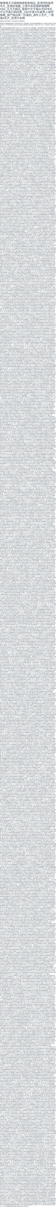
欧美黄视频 (13, 260)
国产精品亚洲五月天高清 (30, 884)
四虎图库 (35, 916)
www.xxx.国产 (39, 328)
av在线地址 (7, 557)
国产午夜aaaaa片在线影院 (6, 664)
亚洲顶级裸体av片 (18, 403)
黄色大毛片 (46, 50)
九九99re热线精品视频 (26, 372)
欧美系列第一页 (37, 662)
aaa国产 (43, 512)
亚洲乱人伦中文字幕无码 (30, 482)
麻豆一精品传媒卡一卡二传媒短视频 (16, 1043)
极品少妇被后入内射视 (24, 328)
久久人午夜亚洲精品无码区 (26, 611)
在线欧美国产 (16, 371)
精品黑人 (37, 629)
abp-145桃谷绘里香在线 (43, 166)
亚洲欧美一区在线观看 (11, 381)
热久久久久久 (43, 1172)
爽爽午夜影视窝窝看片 (32, 1124)
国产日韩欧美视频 (4, 800)
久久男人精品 (8, 1060)
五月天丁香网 (31, 1169)
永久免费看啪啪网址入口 (34, 863)
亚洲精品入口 (31, 592)
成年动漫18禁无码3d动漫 (36, 1113)
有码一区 (8, 905)
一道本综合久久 (26, 787)
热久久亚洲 (20, 301)
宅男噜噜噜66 (9, 149)
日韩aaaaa (27, 1138)
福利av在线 (18, 81)
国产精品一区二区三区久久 (26, 441)
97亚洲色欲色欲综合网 (49, 649)
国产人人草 (48, 734)
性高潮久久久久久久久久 (37, 393)
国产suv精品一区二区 (48, 930)
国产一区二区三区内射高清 (31, 911)
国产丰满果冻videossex (46, 1100)
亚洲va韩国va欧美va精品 (48, 681)
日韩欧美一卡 (21, 477)
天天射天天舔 (13, 658)
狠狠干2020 (42, 711)
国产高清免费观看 (46, 535)
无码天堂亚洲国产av (25, 349)
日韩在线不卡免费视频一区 (24, 393)
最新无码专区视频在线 (8, 199)
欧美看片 (53, 480)
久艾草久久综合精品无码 (37, 747)
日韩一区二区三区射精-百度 (6, 642)
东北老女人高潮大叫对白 (41, 251)
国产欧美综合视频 (45, 850)
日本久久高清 (21, 974)
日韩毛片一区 (10, 280)
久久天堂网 (13, 214)
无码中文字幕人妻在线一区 (29, 219)
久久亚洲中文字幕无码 (36, 348)
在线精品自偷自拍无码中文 (41, 450)
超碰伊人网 (25, 1172)
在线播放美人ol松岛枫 (28, 75)
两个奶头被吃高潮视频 (5, 28)
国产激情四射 (16, 1124)
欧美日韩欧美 (13, 428)
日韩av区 (50, 395)
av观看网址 (34, 1098)
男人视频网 (7, 202)
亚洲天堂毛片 (10, 731)
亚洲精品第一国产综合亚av (44, 1095)
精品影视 (14, 406)
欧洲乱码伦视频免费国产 (43, 228)
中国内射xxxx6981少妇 (21, 413)
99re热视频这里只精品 (12, 844)
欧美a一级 (19, 172)
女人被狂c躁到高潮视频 (17, 325)
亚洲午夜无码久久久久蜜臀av (44, 1116)
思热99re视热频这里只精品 (12, 37)
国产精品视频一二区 (37, 735)
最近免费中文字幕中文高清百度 (16, 532)
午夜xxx (11, 415)
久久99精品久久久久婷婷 (42, 633)
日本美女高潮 (38, 535)
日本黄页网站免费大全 (38, 173)
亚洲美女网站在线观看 (19, 548)
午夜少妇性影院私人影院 (25, 377)
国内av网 (44, 240)
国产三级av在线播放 (29, 1162)
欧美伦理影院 (36, 343)
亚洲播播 (52, 422)
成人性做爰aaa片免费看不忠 (26, 870)
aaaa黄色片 (19, 1145)
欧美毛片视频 (32, 1180)
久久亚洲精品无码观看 (16, 123)
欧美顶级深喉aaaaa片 (41, 492)
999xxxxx (15, 998)
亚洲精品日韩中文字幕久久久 (7, 90)
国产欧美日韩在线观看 (9, 697)
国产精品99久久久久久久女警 (17, 193)
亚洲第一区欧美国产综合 (9, 568)
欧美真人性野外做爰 (5, 943)
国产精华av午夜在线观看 (44, 700)
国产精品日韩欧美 (31, 113)
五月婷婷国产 (11, 708)
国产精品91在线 (39, 641)
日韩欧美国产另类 (17, 682)
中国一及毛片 (38, 740)
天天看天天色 (3, 694)
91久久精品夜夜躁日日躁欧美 (16, 920)
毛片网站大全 (20, 73)
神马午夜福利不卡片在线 (37, 750)
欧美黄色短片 (8, 286)
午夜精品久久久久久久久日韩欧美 (32, 313)
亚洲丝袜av (33, 762)
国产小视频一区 (48, 415)
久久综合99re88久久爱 (24, 43)
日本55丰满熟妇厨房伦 (31, 998)
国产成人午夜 (12, 340)
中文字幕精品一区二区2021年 (43, 1119)
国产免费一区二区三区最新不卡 (13, 544)
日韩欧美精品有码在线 (42, 129)
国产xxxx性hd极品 (50, 538)
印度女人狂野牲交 (30, 600)
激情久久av (2, 518)
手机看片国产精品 (8, 910)
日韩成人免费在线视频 (9, 1183)
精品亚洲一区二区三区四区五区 (12, 164)
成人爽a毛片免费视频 (50, 40)
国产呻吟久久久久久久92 (15, 283)
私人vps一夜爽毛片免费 (18, 608)
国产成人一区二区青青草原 (26, 1150)
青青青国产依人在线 (44, 377)
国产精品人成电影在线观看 (18, 723)
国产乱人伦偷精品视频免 (31, 242)
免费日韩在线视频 (23, 111)
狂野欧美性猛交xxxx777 (8, 330)
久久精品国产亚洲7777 (34, 311)
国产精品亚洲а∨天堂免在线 (45, 1097)
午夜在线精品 (14, 916)
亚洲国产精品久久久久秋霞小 (45, 266)
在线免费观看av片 (22, 468)
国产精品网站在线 (38, 981)
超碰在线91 (35, 220)
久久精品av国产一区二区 (31, 805)
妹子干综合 (16, 571)
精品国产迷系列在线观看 (23, 49)
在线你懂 (48, 196)
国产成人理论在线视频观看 (28, 699)
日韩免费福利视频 (36, 456)
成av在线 (40, 485)
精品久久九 (30, 106)
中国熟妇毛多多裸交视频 (42, 567)
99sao (54, 151)
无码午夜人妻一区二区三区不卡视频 (17, 188)
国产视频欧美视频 (48, 340)
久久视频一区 (5, 1030)
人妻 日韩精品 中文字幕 (39, 507)
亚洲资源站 (18, 442)
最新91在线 (45, 354)
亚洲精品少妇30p (36, 310)
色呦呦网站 (15, 43)
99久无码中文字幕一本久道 (47, 1148)
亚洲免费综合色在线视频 (49, 641)
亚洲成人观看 (46, 371)
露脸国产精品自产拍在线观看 (27, 504)
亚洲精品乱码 (43, 806)
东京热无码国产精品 (16, 729)
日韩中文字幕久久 (39, 545)
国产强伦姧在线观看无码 (43, 287)
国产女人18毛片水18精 (5, 143)
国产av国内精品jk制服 (8, 257)
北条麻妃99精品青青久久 (6, 318)
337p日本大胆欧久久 (16, 867)
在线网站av (27, 1078)
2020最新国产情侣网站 (34, 810)
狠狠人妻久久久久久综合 (44, 1098)
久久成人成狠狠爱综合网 (16, 202)
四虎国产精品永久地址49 (12, 237)
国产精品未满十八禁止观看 (49, 820)
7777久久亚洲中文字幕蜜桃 (30, 436)
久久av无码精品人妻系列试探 (43, 193)
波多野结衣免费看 (39, 295)
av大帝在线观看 (51, 476)
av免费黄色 (31, 246)
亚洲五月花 (51, 890)
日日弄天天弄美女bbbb (7, 1034)
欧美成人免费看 (32, 38)
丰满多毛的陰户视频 (42, 969)
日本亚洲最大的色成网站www (39, 1004)
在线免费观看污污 (33, 179)
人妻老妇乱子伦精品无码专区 (33, 419)
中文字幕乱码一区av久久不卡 (21, 380)
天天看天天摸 (51, 1109)
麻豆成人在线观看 (37, 407)
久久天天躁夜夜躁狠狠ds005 (30, 642)
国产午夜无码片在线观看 (25, 208)
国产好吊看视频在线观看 (6, 882)
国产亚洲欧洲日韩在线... (31, 1043)
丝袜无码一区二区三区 (46, 47)
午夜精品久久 (25, 243)
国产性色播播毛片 (38, 755)
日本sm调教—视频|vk (45, 346)
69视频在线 (6, 592)
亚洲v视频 (11, 100)
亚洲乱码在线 (27, 750)
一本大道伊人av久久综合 (44, 66)
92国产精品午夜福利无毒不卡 (7, 222)
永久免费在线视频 (25, 1200)
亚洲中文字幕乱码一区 (5, 378)
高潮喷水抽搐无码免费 (8, 1078)
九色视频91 (50, 457)
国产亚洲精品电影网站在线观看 (17, 160)
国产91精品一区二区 (29, 46)
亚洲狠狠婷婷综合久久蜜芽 (6, 892)
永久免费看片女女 (4, 1071)
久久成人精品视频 (34, 939)
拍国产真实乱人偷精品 (41, 29)
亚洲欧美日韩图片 (6, 281)
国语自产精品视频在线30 (6, 565)
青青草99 (18, 105)
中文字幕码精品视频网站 (24, 1185)
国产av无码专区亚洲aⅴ (20, 140)
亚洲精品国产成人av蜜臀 (22, 214)
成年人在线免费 (29, 755)
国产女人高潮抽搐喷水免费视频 (9, 497)
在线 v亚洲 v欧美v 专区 (40, 564)
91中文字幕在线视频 (19, 436)
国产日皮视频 (25, 797)
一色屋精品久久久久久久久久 (37, 656)
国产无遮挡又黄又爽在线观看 (24, 271)
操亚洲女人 (9, 178)
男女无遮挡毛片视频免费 (43, 434)
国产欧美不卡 (48, 205)
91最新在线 (42, 222)
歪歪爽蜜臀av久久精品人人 (36, 363)
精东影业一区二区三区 (9, 696)
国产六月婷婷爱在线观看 (39, 611)
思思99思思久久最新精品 (40, 923)
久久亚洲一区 (28, 245)
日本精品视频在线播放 (44, 383)
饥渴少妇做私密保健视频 (24, 753)
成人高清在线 (13, 365)
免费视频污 (25, 790)
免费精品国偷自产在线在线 (23, 304)
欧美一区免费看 (16, 952)
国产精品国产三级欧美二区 (10, 134)
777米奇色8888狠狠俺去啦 (14, 383)
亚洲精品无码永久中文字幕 (46, 630)
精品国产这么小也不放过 (13, 151)
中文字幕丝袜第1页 (17, 126)
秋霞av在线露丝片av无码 (10, 196)
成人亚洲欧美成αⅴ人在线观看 (33, 1068)
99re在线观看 (48, 726)
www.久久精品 (16, 53)
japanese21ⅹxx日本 (38, 674)
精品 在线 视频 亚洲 (36, 277)
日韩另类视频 (15, 211)
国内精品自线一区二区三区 (40, 321)
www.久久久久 (50, 202)
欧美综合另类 (49, 945)
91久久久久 (33, 633)
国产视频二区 (18, 510)
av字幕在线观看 (26, 737)
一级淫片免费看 (28, 173)
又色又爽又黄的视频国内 (41, 477)
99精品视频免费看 (26, 205)
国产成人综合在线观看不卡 (29, 513)
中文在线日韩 (12, 119)
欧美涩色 (38, 995)
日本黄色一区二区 (45, 456)
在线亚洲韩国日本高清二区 (27, 450)
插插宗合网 (35, 618)
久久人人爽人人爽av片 (19, 498)
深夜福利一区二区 (35, 237)
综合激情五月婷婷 (15, 369)
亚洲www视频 (30, 56)
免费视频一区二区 (16, 331)
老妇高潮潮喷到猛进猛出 (33, 299)
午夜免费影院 (26, 34)
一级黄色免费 (8, 723)
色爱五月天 (9, 989)
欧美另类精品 (34, 190)
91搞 (16, 589)
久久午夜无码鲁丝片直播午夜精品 (17, 99)
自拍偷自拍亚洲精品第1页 (12, 305)
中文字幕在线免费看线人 (20, 90)
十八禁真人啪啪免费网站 (17, 491)
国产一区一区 (52, 299)
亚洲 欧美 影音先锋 (48, 720)
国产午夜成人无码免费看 (20, 725)
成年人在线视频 (5, 560)
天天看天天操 (45, 486)
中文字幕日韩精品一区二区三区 (7, 538)
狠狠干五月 (26, 228)
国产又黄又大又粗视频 (19, 687)
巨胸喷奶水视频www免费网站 (37, 1185)
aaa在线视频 (14, 703)
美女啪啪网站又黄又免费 (20, 1171)
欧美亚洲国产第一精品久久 (28, 729)
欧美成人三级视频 (32, 122)
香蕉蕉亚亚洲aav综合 (30, 492)
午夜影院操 (30, 47)
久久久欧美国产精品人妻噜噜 (28, 712)
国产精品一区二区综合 (50, 1019)
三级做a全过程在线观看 (47, 252)
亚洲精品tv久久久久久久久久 (36, 381)
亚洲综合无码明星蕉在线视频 (27, 908)
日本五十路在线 (45, 409)
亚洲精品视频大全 (21, 500)
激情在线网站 (18, 1015)
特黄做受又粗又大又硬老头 (42, 43)
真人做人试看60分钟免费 (49, 653)
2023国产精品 (48, 141)
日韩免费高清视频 (19, 840)
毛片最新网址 (25, 147)
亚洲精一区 (39, 550)
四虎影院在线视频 (16, 808)
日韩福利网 (33, 328)
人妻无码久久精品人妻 (44, 876)
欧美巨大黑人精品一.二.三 (32, 226)
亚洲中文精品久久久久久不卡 (42, 1122)
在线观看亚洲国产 (18, 31)
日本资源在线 (40, 794)
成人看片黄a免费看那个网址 (10, 324)
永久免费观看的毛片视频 (6, 618)
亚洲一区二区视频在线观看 (39, 135)
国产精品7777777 (46, 644)
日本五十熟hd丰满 (11, 442)
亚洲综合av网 (8, 1138)
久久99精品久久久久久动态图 (32, 453)
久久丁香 (46, 647)
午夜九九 (45, 875)
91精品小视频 (43, 233)
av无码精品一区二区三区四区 (28, 195)
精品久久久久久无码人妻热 (24, 240)
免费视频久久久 (36, 601)
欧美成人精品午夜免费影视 (28, 693)
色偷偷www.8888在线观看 (45, 797)
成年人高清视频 (46, 1051)
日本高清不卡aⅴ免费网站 (49, 172)
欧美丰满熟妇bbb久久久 (17, 542)
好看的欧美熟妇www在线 (24, 615)
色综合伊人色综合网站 (44, 1040)
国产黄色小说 (21, 131)
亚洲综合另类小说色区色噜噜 (48, 662)
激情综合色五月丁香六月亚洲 (45, 948)
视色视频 (34, 893)
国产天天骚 (32, 43)
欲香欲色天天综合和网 (27, 289)
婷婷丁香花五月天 (30, 50)
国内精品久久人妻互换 (17, 116)
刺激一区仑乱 (27, 834)
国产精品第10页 (35, 222)
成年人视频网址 (22, 714)
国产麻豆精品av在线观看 (45, 117)
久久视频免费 (50, 715)
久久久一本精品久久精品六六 (21, 521)
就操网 (47, 1093)
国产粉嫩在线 (26, 236)
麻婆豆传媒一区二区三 (7, 50)
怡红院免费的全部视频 (41, 113)
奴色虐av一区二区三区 (34, 243)
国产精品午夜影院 (51, 38)
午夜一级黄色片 (6, 1097)
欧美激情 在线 (49, 562)
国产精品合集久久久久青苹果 (29, 925)
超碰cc (6, 188)
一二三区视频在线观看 (21, 113)
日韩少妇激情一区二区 (30, 803)
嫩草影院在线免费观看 (50, 271)
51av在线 (42, 237)
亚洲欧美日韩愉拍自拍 (35, 509)
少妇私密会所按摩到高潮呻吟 (20, 673)
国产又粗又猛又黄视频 (5, 40)
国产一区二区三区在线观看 (29, 866)
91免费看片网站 (10, 161)
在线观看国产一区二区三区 (9, 671)
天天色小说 (50, 592)
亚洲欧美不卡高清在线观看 (31, 308)
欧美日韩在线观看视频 (15, 592)
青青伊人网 (44, 1018)
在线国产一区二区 (9, 554)
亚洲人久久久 (26, 1001)
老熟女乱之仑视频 (46, 170)
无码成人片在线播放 (28, 325)
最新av (49, 251)
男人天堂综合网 (11, 759)
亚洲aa (14, 992)
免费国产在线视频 (42, 715)
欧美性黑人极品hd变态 (30, 793)
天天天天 (14, 565)
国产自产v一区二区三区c (16, 321)
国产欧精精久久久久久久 (40, 670)
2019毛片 (16, 554)
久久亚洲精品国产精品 (35, 725)
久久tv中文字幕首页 (24, 636)
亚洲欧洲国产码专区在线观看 (40, 964)
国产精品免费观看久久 (25, 319)
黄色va (19, 816)
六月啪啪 (12, 687)
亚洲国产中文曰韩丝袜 (38, 172)
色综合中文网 (38, 298)
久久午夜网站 (49, 146)
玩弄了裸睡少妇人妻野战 (30, 550)
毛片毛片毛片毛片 (19, 697)
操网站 (49, 588)
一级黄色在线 (29, 676)
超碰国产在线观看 (17, 665)
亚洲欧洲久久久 (14, 82)
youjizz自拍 (46, 272)
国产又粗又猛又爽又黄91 (17, 404)
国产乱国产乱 (35, 438)
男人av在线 (37, 359)
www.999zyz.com (46, 298)
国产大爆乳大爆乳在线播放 (16, 567)
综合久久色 (22, 1194)
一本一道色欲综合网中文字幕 (10, 181)
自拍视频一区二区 (41, 269)
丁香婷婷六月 (8, 287)
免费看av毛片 (35, 181)
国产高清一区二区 (6, 485)
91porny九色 (24, 430)
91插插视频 (9, 1127)
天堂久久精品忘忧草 (17, 810)
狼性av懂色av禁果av (41, 936)
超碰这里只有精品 (15, 933)
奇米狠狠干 (42, 940)
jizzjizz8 (46, 471)
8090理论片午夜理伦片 (23, 828)
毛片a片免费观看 (50, 35)
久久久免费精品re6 (35, 454)
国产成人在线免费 (22, 1110)
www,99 (2, 416)
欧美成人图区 (45, 509)
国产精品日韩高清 (7, 395)
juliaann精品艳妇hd (9, 1011)
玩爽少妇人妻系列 (21, 261)
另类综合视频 (34, 1138)
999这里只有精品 (6, 677)
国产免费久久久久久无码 (40, 164)
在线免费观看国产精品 (34, 401)
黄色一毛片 (26, 301)
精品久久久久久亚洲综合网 (33, 1177)
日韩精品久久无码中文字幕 (13, 908)
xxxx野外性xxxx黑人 (42, 351)
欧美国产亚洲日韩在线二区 (20, 157)
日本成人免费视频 (26, 898)
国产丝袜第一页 (19, 138)
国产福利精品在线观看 (34, 1013)
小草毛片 (26, 125)
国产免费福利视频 (21, 530)
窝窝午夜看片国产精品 (22, 406)
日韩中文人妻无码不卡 (20, 67)
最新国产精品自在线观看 (14, 721)
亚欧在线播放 (45, 167)
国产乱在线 (12, 152)
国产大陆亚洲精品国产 (15, 1180)
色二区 (46, 198)
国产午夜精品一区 (50, 356)
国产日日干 (47, 911)
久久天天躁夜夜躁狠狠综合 (13, 295)
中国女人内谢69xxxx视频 (41, 949)
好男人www (9, 1042)
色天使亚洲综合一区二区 (6, 814)
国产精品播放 (52, 1186)
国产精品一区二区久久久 (9, 653)
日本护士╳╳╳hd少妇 (28, 483)
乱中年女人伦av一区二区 (28, 84)
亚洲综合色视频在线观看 (17, 482)
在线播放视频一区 (8, 254)
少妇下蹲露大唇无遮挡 (31, 371)
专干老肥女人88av (38, 765)
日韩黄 (27, 705)
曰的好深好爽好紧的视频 (25, 369)
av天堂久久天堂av (6, 113)
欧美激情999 (31, 64)
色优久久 (7, 480)
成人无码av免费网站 (18, 515)
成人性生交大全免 (19, 87)
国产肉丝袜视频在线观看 (37, 319)
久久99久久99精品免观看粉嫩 (18, 679)
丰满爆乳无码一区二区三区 (18, 817)
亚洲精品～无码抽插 (17, 137)
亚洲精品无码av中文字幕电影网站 (19, 1074)
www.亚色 (4, 442)
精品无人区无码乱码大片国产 (43, 108)
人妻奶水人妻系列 (29, 198)
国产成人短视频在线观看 (26, 368)
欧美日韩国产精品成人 (38, 451)
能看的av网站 (21, 996)
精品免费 (21, 392)
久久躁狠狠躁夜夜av (19, 158)
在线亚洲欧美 (45, 606)
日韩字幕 (8, 260)
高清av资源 (20, 942)
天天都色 (8, 472)
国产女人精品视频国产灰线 (33, 233)
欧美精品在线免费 (18, 75)
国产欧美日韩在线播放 (25, 527)
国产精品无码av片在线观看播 (18, 41)
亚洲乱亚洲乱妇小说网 (25, 503)
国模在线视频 (45, 201)
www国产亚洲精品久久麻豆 (17, 143)
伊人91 (30, 125)
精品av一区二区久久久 (5, 559)
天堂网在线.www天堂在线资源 (46, 275)
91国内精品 (11, 1007)
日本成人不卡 (16, 407)
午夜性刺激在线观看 (19, 308)
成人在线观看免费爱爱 (49, 526)
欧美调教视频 (10, 231)
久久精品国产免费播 (9, 1051)
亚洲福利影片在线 (8, 1124)
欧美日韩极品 (33, 1200)
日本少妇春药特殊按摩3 (13, 245)
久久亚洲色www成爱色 (49, 516)
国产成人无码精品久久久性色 (12, 58)
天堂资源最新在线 (43, 125)
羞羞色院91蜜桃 (23, 144)
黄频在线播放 (8, 191)
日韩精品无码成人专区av (33, 1110)
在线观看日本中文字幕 (13, 919)
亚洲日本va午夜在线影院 (19, 892)
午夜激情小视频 (19, 272)
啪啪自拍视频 (52, 1049)
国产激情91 (8, 204)
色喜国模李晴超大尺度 (35, 952)
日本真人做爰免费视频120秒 (40, 1156)
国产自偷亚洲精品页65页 (8, 87)
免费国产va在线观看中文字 (35, 758)
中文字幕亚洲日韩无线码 (6, 462)
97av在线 (31, 1191)
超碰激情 (40, 190)
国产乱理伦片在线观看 (12, 595)
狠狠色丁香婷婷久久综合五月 (9, 434)
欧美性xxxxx (7, 574)
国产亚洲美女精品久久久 (16, 756)
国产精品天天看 (51, 311)
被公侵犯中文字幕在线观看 (10, 960)
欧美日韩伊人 (51, 219)
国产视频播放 (35, 913)
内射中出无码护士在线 (32, 119)
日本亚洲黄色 (20, 132)
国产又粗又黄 (43, 1042)
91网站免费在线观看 (28, 1156)
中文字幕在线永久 (38, 515)
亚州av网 (6, 970)
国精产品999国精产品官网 (42, 1011)
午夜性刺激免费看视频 (48, 296)
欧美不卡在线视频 (43, 1015)
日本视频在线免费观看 (48, 674)
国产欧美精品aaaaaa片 (43, 773)
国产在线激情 (17, 430)
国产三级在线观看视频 (9, 76)
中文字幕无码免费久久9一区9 (29, 360)
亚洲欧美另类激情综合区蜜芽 (28, 536)
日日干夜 (15, 664)
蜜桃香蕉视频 (7, 108)
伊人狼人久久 (12, 495)
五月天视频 (17, 557)
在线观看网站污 (32, 434)
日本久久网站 (42, 278)
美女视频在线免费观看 (44, 181)
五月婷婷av (15, 254)
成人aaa (10, 770)
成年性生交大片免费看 (27, 518)
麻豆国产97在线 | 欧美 (48, 319)
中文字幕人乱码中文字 (18, 190)
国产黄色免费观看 (30, 668)
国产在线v (47, 518)
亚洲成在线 (28, 69)
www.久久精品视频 (31, 1059)
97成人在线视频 (8, 176)
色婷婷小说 (45, 565)
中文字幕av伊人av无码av (38, 623)
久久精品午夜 (8, 372)
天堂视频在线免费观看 (5, 1135)
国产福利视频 (20, 187)
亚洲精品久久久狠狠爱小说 (45, 775)
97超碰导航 (35, 718)
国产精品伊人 (46, 898)
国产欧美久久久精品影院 (41, 151)
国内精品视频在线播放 (45, 1078)
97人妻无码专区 (46, 1125)
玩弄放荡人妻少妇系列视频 (24, 1048)
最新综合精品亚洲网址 (20, 538)
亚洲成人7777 (14, 799)
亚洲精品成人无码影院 (17, 315)
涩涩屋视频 (10, 981)
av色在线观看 (7, 598)
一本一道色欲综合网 (27, 946)
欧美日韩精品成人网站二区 (13, 972)
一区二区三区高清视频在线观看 (30, 275)
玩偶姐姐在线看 (28, 497)
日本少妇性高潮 (15, 392)
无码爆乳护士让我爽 (10, 169)
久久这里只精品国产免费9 (42, 157)
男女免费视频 (27, 840)
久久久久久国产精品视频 (16, 472)
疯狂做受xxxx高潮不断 (38, 289)
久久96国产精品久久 (10, 902)
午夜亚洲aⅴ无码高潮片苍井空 (11, 468)
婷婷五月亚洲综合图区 (29, 920)
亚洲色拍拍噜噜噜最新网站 (49, 374)
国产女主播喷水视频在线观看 (7, 668)
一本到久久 (48, 176)
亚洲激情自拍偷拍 (37, 333)
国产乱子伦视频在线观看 (33, 559)
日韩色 (12, 557)
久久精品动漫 (31, 298)
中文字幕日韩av (40, 813)
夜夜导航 (51, 354)
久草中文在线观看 (42, 349)
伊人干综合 (29, 90)
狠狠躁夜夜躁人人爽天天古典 (20, 614)
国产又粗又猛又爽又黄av (23, 831)
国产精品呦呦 (19, 236)
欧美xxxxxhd (36, 105)
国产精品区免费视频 (37, 427)
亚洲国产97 (23, 1018)
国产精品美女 (12, 336)
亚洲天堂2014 (30, 296)
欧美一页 (30, 430)
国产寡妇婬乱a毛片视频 (40, 627)
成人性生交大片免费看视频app (18, 764)
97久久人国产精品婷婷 (42, 144)
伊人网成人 (41, 1025)
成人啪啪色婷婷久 (42, 1106)
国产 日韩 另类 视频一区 (30, 516)
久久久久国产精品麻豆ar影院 (43, 231)
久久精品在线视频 (49, 966)
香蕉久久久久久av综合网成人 (43, 665)
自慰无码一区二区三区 (40, 55)
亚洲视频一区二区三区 (38, 684)
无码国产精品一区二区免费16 (44, 544)
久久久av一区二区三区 (49, 1025)
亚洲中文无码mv (13, 357)
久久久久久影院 (10, 746)
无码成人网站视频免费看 (15, 873)
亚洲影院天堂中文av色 (24, 535)
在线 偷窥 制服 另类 (24, 337)
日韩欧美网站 (37, 47)
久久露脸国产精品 (42, 1121)
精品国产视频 (31, 251)
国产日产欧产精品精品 (46, 690)
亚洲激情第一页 (35, 503)
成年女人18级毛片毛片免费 (25, 752)
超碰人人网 (20, 494)
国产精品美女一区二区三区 (19, 1163)
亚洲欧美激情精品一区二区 (28, 469)
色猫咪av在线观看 (38, 296)
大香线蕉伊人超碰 (27, 612)
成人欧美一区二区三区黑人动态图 (43, 123)
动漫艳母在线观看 (46, 829)
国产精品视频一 (6, 662)
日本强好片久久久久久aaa (12, 471)
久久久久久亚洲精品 (33, 769)
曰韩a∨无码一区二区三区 (46, 336)
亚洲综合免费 (6, 296)
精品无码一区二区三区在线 (24, 181)
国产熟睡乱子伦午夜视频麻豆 (23, 732)
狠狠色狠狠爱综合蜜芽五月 (14, 390)
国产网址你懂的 (15, 278)
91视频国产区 (13, 553)
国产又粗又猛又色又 (28, 120)
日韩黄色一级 (38, 1186)
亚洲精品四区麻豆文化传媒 (36, 539)
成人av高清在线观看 (27, 966)
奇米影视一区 (27, 190)
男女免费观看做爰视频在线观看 (35, 76)
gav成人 (12, 536)
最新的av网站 (25, 108)
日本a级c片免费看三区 (9, 983)
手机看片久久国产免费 (37, 861)
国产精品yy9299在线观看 (13, 656)
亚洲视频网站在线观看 (40, 638)
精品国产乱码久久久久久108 (30, 210)
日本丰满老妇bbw (21, 556)
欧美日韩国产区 (44, 243)
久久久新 (41, 999)
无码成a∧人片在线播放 (40, 261)
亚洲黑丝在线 (19, 539)
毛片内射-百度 (36, 518)
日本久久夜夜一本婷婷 (34, 72)
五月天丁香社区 (39, 790)
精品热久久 (36, 1062)
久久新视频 (16, 163)
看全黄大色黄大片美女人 (46, 846)
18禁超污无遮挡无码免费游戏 (37, 595)
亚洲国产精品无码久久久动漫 (42, 600)
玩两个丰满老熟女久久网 (32, 117)
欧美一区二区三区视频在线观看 (12, 644)
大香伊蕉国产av (32, 571)
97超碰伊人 (22, 258)
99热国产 (51, 825)
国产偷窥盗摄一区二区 (36, 606)
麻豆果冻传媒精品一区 (33, 775)
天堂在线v (6, 495)
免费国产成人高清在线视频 (36, 705)
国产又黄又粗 (44, 533)
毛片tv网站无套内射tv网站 (48, 494)
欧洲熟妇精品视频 (47, 366)
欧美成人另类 (11, 255)
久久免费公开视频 (24, 278)
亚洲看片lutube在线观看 (37, 245)
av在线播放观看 (4, 690)
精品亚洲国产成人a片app (19, 1204)
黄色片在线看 (31, 225)
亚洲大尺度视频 (9, 838)
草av (41, 299)
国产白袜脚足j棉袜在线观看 (46, 208)
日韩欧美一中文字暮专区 (6, 173)
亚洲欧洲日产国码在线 (10, 1112)
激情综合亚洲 (14, 131)
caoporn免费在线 (10, 140)
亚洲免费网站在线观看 (19, 231)
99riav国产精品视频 (4, 365)
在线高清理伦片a (6, 635)
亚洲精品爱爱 (7, 881)
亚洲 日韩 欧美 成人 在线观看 (29, 384)
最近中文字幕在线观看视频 (32, 357)
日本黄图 (34, 140)
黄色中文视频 (44, 368)
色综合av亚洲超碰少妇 (48, 363)
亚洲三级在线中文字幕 (50, 817)
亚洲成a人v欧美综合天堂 (50, 245)
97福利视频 (53, 1203)
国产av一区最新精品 (7, 608)
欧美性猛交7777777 (18, 659)
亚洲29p (47, 119)
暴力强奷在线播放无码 (20, 100)
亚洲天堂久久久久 (25, 907)
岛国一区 (29, 570)
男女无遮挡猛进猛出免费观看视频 (24, 196)
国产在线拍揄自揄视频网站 (36, 52)
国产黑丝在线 (34, 205)
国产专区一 (28, 99)
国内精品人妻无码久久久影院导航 (31, 152)
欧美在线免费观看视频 (48, 459)
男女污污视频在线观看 (26, 1136)
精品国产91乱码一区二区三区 (18, 28)
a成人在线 (22, 676)
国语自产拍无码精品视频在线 (33, 688)
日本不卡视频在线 (6, 47)
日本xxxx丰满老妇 (46, 281)
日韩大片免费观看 (27, 431)
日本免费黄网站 (46, 885)
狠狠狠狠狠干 (15, 875)
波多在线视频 (8, 404)
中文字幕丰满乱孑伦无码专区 (10, 591)
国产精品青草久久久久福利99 (9, 469)
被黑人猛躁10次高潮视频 (48, 1048)
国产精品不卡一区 (35, 99)
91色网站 (13, 113)
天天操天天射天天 (11, 272)
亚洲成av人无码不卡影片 (9, 351)
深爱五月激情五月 (16, 55)
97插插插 (14, 1001)
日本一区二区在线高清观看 (21, 1166)
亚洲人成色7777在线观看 (42, 1112)
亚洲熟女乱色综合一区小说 (13, 1013)
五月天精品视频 (25, 62)
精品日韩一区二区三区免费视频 (19, 395)
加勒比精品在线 (42, 286)
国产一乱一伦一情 (41, 290)
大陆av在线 (2, 201)
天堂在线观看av (14, 1128)
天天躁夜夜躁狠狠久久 (33, 1159)
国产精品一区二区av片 (34, 102)
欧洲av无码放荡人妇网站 (37, 553)
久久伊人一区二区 (47, 603)
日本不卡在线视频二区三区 (35, 1166)
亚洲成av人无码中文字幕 (34, 155)
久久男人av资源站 (21, 770)
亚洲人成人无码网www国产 (15, 520)
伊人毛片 (28, 606)
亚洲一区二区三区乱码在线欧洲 (26, 254)
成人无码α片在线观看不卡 (36, 236)
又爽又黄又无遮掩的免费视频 (17, 605)
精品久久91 (45, 1104)
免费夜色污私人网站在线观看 (18, 1116)
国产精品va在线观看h (24, 52)
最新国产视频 (25, 1015)
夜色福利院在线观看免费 (39, 1201)
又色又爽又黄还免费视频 (13, 870)
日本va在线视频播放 (21, 336)
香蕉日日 (8, 649)
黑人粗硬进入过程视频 (26, 146)
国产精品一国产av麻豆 (46, 500)
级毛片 (39, 179)
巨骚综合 (33, 267)
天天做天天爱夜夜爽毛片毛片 (16, 483)
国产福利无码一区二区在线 (14, 310)
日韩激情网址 (32, 498)
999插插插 (43, 419)
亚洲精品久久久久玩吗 (18, 313)
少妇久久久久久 (7, 79)
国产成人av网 (49, 682)
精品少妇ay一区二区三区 (44, 489)
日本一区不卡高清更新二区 (10, 936)
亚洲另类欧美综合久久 (5, 131)
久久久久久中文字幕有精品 (38, 213)
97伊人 (27, 305)
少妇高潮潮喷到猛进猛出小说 (19, 1154)
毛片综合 (2, 512)
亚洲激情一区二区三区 (25, 346)
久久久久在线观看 (9, 135)
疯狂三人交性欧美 (13, 49)
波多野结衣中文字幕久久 (12, 623)
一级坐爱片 (20, 849)
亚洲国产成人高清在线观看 (19, 50)
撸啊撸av (21, 881)
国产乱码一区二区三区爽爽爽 (15, 34)
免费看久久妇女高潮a (20, 1068)
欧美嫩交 (40, 184)
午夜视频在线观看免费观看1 (46, 357)
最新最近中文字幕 (17, 400)
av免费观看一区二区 (35, 131)
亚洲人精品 (26, 59)
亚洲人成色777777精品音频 (44, 280)
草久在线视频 (27, 272)
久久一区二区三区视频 (28, 820)
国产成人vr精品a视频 (16, 251)
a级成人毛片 (51, 321)
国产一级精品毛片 (24, 401)
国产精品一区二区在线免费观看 (9, 500)
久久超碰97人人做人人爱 (22, 225)
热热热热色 (9, 1093)
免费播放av (24, 47)
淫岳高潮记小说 (8, 614)
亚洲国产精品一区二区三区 (47, 37)
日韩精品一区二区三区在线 (11, 298)
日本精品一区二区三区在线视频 (47, 617)
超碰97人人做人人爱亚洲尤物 (41, 702)
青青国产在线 (16, 415)
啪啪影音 (39, 468)
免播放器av (23, 164)
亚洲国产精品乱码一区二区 (27, 685)
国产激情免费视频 (40, 866)
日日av (26, 498)
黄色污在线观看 (50, 453)
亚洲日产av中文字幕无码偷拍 (14, 969)
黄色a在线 (40, 84)
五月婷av (28, 892)
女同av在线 (5, 721)
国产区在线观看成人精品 (24, 1128)
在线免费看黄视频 (14, 144)
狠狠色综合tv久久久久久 (25, 438)
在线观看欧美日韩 (47, 485)
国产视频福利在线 (20, 61)
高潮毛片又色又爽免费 (50, 813)
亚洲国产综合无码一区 (16, 638)
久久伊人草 (33, 892)
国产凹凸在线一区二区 (10, 242)
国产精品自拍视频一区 (28, 234)
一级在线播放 (40, 28)
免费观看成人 (46, 790)
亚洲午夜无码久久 (25, 91)
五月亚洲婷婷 (44, 188)
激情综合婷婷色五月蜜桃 (30, 87)
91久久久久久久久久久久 (30, 476)
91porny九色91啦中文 (26, 389)
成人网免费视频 (35, 377)
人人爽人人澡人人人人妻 (39, 1171)
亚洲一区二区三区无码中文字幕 (35, 822)
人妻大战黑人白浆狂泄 (49, 557)
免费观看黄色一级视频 (17, 846)
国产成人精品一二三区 (29, 1089)
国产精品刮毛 (48, 1204)
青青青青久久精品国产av (23, 387)
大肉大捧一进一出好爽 (47, 554)
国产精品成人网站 (10, 987)
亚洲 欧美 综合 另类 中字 (36, 551)
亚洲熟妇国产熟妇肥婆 (29, 44)
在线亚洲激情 (33, 305)
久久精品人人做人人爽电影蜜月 (48, 772)
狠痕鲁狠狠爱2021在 (30, 477)
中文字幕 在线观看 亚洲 (20, 668)
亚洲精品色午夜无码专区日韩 (13, 175)
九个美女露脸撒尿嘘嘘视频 (17, 993)
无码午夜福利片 (37, 263)
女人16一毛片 (38, 1089)
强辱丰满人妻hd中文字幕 (19, 149)
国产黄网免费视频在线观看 (35, 520)
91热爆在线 (52, 199)
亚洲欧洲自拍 (45, 479)
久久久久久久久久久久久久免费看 (42, 523)
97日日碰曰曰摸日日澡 (46, 337)
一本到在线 (18, 1130)
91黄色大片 (24, 1090)
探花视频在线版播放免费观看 (41, 433)
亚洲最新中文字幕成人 (15, 91)
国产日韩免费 (29, 1192)
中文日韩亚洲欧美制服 (14, 401)
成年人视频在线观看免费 (24, 327)
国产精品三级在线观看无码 (10, 930)
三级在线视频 (25, 81)
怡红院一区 (34, 280)
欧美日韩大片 (19, 120)
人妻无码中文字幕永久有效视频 (27, 322)
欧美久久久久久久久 (27, 172)
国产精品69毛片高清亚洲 (30, 138)
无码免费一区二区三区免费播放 (26, 97)
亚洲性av (33, 404)
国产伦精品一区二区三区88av (31, 132)
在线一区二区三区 (46, 277)
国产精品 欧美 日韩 (4, 636)
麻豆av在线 (50, 620)
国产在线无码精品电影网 (36, 585)
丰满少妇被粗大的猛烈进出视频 (25, 855)
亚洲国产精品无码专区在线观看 (26, 702)
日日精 (32, 605)
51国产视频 (28, 149)
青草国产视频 (20, 476)
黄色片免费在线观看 (12, 942)
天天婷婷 (34, 35)
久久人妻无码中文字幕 (13, 785)
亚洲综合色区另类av (45, 744)
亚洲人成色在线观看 (6, 116)
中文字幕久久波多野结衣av (29, 749)
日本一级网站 (44, 832)
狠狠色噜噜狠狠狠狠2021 (16, 1191)
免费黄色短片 (14, 277)
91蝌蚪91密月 (20, 46)
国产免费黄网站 (28, 1125)
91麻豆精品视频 (37, 230)
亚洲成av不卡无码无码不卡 (44, 1139)
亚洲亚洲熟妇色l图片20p (27, 103)
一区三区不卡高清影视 (19, 922)
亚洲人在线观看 (26, 123)
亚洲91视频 (52, 181)
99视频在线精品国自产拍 (9, 820)
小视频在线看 (17, 248)
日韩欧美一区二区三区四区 (39, 597)
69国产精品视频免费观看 (31, 41)
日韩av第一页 (20, 365)
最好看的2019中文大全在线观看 (44, 696)
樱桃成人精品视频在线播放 (32, 342)
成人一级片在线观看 (32, 96)
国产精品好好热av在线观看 (43, 835)
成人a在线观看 (51, 1008)
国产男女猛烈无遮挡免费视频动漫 (40, 990)
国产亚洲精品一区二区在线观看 (29, 544)
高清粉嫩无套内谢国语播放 (40, 163)
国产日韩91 (21, 911)
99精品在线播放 (32, 415)
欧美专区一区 (38, 1010)
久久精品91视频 (51, 29)
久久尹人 (4, 779)
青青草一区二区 (33, 49)
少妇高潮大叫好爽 (7, 406)
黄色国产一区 (32, 547)
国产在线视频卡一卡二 (42, 1059)
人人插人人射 (22, 785)
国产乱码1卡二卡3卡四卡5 (49, 386)
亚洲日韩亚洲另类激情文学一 (41, 958)
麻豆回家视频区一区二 (19, 1078)
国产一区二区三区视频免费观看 (13, 1160)
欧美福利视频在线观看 (11, 1057)
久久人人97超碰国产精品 (26, 524)
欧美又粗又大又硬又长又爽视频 (10, 1185)
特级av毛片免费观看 (31, 767)
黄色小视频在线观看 (24, 620)
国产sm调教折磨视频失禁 (26, 407)
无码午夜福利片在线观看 (6, 55)
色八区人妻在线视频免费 (13, 551)
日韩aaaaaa (12, 1071)
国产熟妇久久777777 (12, 1168)
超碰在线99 (19, 529)
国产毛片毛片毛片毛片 (7, 53)
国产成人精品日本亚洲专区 (21, 356)
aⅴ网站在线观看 (34, 895)
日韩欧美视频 (45, 407)
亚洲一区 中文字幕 (44, 1141)
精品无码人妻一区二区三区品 (22, 983)
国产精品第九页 (5, 646)
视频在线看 (39, 170)
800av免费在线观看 (6, 239)
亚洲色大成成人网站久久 (13, 398)
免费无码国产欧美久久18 (46, 216)
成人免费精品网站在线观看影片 (38, 963)
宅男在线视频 (49, 967)
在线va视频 (24, 510)
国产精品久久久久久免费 (14, 342)
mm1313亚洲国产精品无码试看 (41, 708)
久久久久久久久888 (10, 539)
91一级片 (27, 817)
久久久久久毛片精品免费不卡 (10, 271)
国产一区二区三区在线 (22, 635)
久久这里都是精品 (12, 594)
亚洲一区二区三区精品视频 (47, 837)
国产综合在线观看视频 (45, 828)
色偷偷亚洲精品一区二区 (46, 155)
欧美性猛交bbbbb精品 (21, 1179)
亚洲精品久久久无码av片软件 (29, 170)
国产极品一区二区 (29, 958)
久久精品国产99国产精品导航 (27, 163)
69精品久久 (49, 638)
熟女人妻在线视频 (20, 198)
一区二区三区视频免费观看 (44, 70)
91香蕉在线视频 (11, 413)
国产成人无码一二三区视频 (32, 714)
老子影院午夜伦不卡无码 (10, 895)
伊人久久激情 (38, 44)
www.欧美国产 (33, 791)
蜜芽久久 (52, 316)
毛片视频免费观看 (37, 202)
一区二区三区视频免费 (11, 46)
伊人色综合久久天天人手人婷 (14, 141)
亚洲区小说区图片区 (13, 267)
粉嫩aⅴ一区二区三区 (27, 854)
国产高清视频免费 (23, 901)
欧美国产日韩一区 (44, 934)
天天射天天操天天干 (36, 533)
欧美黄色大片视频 (16, 372)
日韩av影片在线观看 (7, 137)
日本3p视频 (15, 97)
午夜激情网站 (18, 746)
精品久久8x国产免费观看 (31, 223)
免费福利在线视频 (15, 676)
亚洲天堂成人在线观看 (49, 687)
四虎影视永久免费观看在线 (18, 773)
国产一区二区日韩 (18, 257)
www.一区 (13, 266)
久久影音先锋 (12, 945)
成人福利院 (29, 718)
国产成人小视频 (34, 876)
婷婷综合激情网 (8, 826)
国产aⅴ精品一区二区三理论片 (9, 570)
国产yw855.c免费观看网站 (33, 806)
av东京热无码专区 (25, 331)
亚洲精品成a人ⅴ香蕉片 (47, 1075)
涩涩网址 (41, 526)
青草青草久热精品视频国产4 (41, 46)
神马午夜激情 (48, 753)
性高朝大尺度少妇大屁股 (43, 217)
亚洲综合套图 (5, 34)
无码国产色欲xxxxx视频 (13, 322)
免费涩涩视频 (42, 612)
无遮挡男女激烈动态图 (8, 32)
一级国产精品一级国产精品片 (48, 230)
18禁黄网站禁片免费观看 (45, 955)
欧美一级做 (8, 1004)
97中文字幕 (41, 594)
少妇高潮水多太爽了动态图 (20, 718)
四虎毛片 (45, 76)
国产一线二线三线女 (8, 693)
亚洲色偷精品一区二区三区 (42, 404)
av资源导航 (35, 90)
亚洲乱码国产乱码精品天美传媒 (30, 955)
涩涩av (36, 84)
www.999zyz (3, 460)
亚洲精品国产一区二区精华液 (16, 234)
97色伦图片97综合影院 (5, 647)
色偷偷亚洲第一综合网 (5, 933)
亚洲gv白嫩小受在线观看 (28, 981)
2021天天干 (51, 76)
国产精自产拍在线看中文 (17, 433)
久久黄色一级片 (25, 823)
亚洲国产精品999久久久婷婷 (21, 1197)
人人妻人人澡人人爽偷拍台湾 (39, 82)
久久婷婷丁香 (19, 269)
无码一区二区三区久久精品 (49, 91)
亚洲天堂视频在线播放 (14, 1016)
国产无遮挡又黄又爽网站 (27, 1062)
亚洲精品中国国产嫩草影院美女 (30, 286)
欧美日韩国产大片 (49, 1197)
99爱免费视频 (9, 501)
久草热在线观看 (36, 460)
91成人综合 (36, 128)
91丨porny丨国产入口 (17, 85)
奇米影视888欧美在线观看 (19, 226)
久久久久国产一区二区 (32, 626)
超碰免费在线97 (36, 368)
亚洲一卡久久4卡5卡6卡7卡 (22, 609)
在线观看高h (16, 501)
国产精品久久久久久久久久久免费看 (8, 453)
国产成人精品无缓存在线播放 (8, 81)
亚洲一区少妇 (6, 1180)
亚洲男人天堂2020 (19, 480)
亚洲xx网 (47, 103)
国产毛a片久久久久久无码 (35, 759)
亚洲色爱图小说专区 (45, 131)
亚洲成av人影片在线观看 (36, 169)
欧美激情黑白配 (16, 523)
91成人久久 (35, 383)
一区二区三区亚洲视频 (15, 1054)
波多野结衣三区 (38, 857)
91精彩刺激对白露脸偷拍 (46, 99)
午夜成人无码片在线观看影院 (9, 409)
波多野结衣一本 (43, 1052)
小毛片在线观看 (5, 103)
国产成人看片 (10, 571)
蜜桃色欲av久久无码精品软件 (43, 529)
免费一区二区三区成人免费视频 (12, 396)
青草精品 (46, 436)
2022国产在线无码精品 (25, 541)
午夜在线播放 (49, 612)
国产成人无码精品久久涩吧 (31, 1103)
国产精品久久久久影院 (17, 787)
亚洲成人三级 (45, 585)
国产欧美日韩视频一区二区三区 (30, 1046)
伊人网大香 (6, 1083)
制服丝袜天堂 (3, 231)
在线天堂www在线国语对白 (45, 438)
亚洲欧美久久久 (19, 568)
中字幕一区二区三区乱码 (8, 479)
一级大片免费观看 (35, 1107)
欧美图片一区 (24, 592)
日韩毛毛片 (2, 1018)
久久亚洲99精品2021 (20, 652)
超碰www (23, 88)
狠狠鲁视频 (40, 1135)
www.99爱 (19, 1001)
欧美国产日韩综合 (34, 738)
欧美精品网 (52, 274)
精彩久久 (12, 803)
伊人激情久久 (14, 38)
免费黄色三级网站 (30, 261)
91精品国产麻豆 (5, 428)
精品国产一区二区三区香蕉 (33, 1081)
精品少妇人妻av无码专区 (27, 366)
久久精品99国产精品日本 (18, 93)
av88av (45, 515)
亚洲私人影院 (28, 843)
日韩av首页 (43, 1127)
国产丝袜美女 (27, 158)
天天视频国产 (32, 576)
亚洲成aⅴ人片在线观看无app (32, 799)
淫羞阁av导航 (31, 111)
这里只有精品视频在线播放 (46, 110)
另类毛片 (31, 526)
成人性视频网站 (19, 266)
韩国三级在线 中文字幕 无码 (42, 536)
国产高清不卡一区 (6, 369)
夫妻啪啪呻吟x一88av (9, 893)
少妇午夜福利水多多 (21, 296)
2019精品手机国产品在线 (27, 838)
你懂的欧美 (40, 791)
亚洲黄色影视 (24, 506)
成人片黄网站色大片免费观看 (42, 721)
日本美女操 (41, 591)
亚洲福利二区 (32, 352)
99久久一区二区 (35, 1007)
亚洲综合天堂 (17, 222)
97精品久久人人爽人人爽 (31, 495)
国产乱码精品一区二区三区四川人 (19, 802)
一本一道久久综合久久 (27, 488)
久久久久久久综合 (44, 926)
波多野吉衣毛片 (38, 281)
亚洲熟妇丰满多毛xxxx (7, 665)
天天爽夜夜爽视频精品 (39, 246)
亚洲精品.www (10, 167)
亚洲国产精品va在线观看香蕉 (27, 175)
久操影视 (42, 527)
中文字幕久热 (21, 1133)
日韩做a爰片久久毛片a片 (17, 674)
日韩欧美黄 (40, 495)
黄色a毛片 (22, 342)
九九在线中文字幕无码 (34, 650)
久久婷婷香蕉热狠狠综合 (39, 75)
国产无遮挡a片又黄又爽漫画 (8, 609)
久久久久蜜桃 (35, 125)
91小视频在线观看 (19, 255)
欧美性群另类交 (30, 1010)
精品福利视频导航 (46, 717)
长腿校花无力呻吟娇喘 (24, 738)
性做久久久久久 (17, 62)
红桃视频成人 (41, 1142)
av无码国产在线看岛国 (27, 682)
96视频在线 (52, 445)
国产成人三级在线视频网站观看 (19, 1024)
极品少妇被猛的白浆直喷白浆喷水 (12, 937)
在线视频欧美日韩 (24, 743)
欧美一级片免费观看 (16, 374)
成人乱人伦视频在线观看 (32, 184)
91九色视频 (47, 1136)
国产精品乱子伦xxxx (31, 248)
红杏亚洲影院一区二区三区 (41, 403)
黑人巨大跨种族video (25, 731)
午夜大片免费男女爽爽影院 (30, 835)
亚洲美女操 (19, 744)
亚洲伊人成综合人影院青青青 (43, 1039)
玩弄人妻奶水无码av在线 (42, 384)
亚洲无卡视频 (26, 940)
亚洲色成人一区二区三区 (24, 348)
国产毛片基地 (29, 32)
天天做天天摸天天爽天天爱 (25, 919)
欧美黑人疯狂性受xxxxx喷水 (45, 425)
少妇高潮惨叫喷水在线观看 (41, 483)
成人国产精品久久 (29, 359)
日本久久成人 (51, 239)
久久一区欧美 (11, 772)
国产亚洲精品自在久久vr (23, 434)
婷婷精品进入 (20, 1040)
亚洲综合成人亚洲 (8, 371)
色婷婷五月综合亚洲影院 (18, 78)
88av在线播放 (37, 574)
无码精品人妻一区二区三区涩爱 (15, 533)
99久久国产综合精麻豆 (22, 930)
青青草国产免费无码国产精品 (14, 389)
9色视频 (41, 882)
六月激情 (53, 100)
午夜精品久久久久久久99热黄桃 (46, 308)
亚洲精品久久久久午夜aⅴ (12, 201)
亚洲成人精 (12, 480)
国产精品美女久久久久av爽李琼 (44, 143)
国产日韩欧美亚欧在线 (17, 444)
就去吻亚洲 (24, 1186)
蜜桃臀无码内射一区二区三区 (22, 416)
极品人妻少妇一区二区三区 (27, 283)
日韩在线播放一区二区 (37, 1083)
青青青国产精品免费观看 (37, 158)
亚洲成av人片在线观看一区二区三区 (45, 957)
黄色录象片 (50, 325)
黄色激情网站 (10, 233)
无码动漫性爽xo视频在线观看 (41, 106)
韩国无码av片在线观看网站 (18, 223)
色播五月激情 (28, 277)
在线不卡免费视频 (37, 126)
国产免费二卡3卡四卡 (49, 685)
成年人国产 (35, 330)
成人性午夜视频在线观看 (15, 103)
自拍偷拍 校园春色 (34, 1097)
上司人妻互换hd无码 (18, 210)
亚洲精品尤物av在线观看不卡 (24, 639)
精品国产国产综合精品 (11, 284)
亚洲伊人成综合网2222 (11, 419)
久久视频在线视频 (43, 802)
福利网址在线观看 (24, 1013)
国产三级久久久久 (4, 673)
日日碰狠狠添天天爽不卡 (8, 1015)
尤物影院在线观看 (30, 721)
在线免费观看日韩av (42, 916)
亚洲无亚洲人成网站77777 (24, 1144)
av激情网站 (39, 38)
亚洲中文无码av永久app (36, 779)
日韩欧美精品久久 (40, 249)
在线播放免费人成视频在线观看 (47, 460)
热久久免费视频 (34, 723)
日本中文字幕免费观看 (5, 562)
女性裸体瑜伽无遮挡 (8, 339)
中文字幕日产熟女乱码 (10, 138)
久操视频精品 (26, 269)
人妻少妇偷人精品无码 (31, 691)
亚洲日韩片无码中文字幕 (17, 378)
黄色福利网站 (42, 1159)
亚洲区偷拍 (27, 882)
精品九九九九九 (36, 390)
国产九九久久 (30, 681)
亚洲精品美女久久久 (12, 1121)
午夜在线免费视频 (25, 292)
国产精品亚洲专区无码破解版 (39, 1045)
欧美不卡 (43, 356)
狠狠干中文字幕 (16, 618)
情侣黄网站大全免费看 (26, 990)
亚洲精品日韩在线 (21, 357)
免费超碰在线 (30, 614)
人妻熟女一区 (20, 465)
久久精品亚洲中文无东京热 (36, 649)
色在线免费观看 (12, 547)
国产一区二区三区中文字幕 (9, 630)
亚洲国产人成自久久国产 (14, 343)
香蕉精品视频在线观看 (11, 476)
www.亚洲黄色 (3, 245)
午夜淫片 (23, 721)
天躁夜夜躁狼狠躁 (27, 114)
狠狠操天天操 (30, 1182)
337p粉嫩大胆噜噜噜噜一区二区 (40, 632)
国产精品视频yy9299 (29, 465)
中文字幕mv (52, 327)
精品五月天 (13, 884)
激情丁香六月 (50, 840)
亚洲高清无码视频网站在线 (23, 274)
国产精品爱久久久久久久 (41, 469)
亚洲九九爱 (16, 135)
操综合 (10, 85)
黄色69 (25, 187)
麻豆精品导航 (7, 1074)
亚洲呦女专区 (49, 627)
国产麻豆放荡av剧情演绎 (21, 507)
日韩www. (44, 468)
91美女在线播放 (40, 53)
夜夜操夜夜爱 (18, 76)
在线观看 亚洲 (30, 627)
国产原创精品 (9, 384)
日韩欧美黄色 (11, 641)
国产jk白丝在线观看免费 (27, 1201)
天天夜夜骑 (11, 129)
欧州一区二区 (38, 717)
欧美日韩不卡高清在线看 (36, 386)
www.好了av (12, 1115)
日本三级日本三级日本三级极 (36, 362)
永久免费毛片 (3, 655)
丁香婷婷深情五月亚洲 (40, 315)
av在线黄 (5, 64)
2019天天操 (4, 1121)
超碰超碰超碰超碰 (21, 419)
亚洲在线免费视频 (39, 322)
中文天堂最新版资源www (7, 403)
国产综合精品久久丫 (18, 612)
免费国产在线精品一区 (26, 310)
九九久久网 (38, 829)
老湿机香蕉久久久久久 (39, 870)
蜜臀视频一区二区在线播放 (24, 1118)
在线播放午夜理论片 (35, 617)
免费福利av (13, 878)
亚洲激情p (22, 135)
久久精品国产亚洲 (16, 740)
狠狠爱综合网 (34, 264)
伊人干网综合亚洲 (22, 40)
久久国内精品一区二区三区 (27, 55)
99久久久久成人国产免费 (7, 436)
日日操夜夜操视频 (4, 362)
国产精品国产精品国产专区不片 (13, 35)
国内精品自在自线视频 (28, 1071)
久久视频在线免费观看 (37, 372)
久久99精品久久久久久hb (42, 87)
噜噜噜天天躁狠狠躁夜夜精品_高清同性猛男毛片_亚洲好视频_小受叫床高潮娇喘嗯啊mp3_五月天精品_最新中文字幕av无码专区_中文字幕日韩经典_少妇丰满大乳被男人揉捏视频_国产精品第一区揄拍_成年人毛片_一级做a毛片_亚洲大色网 (27, 10)
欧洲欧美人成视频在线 (13, 410)
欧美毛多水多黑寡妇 (34, 940)
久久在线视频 (30, 66)
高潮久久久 (46, 1135)
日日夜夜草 (50, 524)
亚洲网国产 (28, 785)
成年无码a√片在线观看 (11, 639)
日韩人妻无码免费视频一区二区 (21, 352)
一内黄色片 (45, 765)
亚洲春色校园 (38, 1075)
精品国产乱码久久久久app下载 (46, 764)
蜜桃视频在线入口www (39, 873)
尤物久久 (28, 687)
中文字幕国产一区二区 (49, 553)
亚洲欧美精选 (13, 635)
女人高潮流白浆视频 (8, 163)
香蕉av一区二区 (19, 316)
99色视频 (27, 131)
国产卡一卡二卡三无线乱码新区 (9, 465)
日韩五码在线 (44, 843)
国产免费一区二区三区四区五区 (36, 1019)
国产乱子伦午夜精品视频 (11, 509)
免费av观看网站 (38, 920)
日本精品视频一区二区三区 (29, 567)
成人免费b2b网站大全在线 (26, 972)
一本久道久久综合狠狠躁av (41, 258)
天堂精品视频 (33, 1198)
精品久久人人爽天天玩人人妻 (14, 64)
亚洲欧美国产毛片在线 (37, 431)
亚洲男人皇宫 (10, 806)
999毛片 (20, 456)
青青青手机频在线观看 (39, 198)
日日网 (47, 222)
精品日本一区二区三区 (28, 857)
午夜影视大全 (5, 532)
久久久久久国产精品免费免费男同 (44, 195)
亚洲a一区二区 (40, 647)
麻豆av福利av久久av (9, 861)
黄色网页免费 (5, 49)
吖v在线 (8, 526)
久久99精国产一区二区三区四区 (11, 743)
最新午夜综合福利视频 (5, 579)
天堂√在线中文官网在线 (11, 387)
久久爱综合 (34, 217)
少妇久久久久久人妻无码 (24, 267)
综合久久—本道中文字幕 (24, 1135)
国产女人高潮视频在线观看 (16, 560)
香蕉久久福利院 (9, 418)
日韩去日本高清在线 (48, 444)
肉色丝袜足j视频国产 (34, 797)
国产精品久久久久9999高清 (23, 386)
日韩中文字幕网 (35, 1153)
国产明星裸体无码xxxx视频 (48, 560)
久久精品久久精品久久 (17, 179)
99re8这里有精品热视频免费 (11, 348)
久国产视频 (20, 94)
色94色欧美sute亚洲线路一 (20, 1028)
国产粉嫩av (19, 860)
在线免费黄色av (51, 305)
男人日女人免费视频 (38, 448)
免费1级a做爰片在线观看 (44, 618)
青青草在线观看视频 (46, 122)
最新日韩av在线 (15, 438)
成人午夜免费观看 (12, 744)
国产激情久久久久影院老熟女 (27, 204)
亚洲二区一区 (39, 898)
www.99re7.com (50, 72)
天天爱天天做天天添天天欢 (41, 1036)
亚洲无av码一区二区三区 (14, 56)
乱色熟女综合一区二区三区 (23, 239)
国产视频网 (50, 916)
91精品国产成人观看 (18, 700)
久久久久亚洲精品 (35, 1115)
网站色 (24, 690)
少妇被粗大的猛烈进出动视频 (41, 465)
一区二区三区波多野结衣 (22, 951)
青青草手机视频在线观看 (47, 624)
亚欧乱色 (48, 756)
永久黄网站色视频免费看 (14, 72)
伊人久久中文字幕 (21, 284)
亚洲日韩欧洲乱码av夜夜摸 (24, 655)
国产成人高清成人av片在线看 (43, 34)
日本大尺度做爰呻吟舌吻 (6, 542)
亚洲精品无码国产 (6, 66)
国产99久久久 (8, 243)
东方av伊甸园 (16, 1125)
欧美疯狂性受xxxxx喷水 (29, 568)
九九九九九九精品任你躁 (28, 185)
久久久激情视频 (52, 59)
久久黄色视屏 (9, 706)
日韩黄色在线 (26, 539)
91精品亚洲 (20, 835)
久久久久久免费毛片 (6, 425)
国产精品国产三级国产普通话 (45, 90)
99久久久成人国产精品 (7, 1169)
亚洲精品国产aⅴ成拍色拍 (7, 1036)
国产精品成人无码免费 (44, 105)
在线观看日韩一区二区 (45, 598)
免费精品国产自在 (27, 580)
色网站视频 (7, 803)
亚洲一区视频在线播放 (8, 521)
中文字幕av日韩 (40, 415)
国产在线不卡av (37, 746)
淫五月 (52, 58)
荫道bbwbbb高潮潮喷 (43, 59)
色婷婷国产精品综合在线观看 (22, 479)
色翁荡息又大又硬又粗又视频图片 (35, 413)
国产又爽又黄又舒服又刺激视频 (35, 134)
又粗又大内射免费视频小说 (37, 1175)
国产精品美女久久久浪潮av (42, 731)
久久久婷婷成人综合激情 (48, 190)
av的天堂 (53, 989)
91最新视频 (25, 744)
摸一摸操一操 (18, 1203)
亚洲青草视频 (22, 191)
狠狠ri (52, 410)
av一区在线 (18, 154)
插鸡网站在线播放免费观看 (20, 885)
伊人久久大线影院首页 (21, 945)
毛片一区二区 (42, 939)
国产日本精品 (20, 354)
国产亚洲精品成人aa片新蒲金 (26, 230)
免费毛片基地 (24, 141)
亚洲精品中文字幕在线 (16, 796)
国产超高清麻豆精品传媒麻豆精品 (34, 548)
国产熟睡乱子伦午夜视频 (19, 1127)
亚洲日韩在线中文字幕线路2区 (25, 586)
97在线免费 (25, 179)
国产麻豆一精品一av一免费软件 (31, 365)
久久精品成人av (51, 693)
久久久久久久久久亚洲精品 (18, 516)
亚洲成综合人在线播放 (45, 1107)
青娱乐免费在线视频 (42, 447)
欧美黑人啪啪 (10, 110)
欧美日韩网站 (49, 1022)
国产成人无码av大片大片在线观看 (28, 933)
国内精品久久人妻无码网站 (41, 418)
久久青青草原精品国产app (10, 890)
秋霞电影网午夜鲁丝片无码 (32, 302)
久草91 (16, 129)
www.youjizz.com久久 (18, 451)
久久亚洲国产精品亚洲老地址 (15, 1046)
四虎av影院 (50, 565)
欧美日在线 (8, 374)
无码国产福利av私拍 (5, 527)
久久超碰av (16, 110)
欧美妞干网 (47, 972)
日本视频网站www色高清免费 (9, 299)
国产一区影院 (49, 69)
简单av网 (39, 122)
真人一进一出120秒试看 (37, 255)
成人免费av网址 (25, 825)
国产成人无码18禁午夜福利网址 (32, 93)
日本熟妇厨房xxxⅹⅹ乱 (22, 134)
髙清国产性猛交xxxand (8, 728)
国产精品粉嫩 (21, 453)
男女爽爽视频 (44, 147)
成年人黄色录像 (15, 328)
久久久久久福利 (24, 415)
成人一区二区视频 (17, 977)
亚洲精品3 (27, 1021)
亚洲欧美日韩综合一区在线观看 (15, 59)
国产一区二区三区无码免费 (13, 368)
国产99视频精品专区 (36, 409)
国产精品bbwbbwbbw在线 (27, 816)
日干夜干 (43, 32)
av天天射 (45, 372)
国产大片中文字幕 (4, 99)
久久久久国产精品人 (28, 984)
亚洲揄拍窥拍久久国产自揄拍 (47, 788)
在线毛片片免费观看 (23, 38)
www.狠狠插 (19, 778)
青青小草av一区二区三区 (20, 70)
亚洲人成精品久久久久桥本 (12, 702)
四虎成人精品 (33, 887)
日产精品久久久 (24, 102)
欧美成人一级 (10, 718)
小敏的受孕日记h (33, 301)
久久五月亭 (25, 137)
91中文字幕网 (15, 191)
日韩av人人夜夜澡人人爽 (48, 179)
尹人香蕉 (36, 1001)
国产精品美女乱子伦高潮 (44, 220)
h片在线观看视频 (18, 360)
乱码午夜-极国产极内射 (41, 793)
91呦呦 (18, 621)
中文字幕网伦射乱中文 (37, 946)
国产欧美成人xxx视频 (49, 709)
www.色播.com (48, 512)
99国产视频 (44, 427)
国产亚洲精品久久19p (28, 573)
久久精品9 (2, 904)
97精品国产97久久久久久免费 (42, 1169)
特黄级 (40, 78)
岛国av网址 (11, 510)
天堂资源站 (52, 360)
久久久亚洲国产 (46, 520)
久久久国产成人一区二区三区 (26, 501)
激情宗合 (32, 123)
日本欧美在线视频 (31, 53)
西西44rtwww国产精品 (25, 910)
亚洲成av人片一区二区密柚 (34, 635)
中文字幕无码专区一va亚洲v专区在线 (9, 1144)
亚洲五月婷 (27, 723)
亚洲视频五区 (15, 752)
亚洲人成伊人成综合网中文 (40, 325)
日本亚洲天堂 (3, 1027)
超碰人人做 (12, 954)
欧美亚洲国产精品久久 (27, 756)
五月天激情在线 (29, 160)
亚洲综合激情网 (24, 155)
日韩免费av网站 (52, 267)
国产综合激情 (51, 843)
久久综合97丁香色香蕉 (48, 705)
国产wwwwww (42, 406)
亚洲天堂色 (40, 904)
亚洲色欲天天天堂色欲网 (47, 149)
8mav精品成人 (29, 975)
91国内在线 (17, 102)
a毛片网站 (36, 967)
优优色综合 (24, 832)
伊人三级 (31, 147)
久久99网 (5, 600)
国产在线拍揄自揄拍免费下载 (45, 41)
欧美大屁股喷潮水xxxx (46, 952)
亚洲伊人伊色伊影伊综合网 (38, 412)
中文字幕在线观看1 (31, 917)
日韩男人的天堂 (6, 266)
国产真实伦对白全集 (30, 463)
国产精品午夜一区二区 (26, 861)
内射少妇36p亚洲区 (37, 374)
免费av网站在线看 (31, 781)
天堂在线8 (2, 44)
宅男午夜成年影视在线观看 (6, 588)
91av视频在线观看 (11, 147)
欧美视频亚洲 (39, 91)
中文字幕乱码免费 (41, 673)
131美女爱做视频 (31, 176)
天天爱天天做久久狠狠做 (7, 957)
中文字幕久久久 (10, 67)
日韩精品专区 (16, 910)
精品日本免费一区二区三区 (31, 199)
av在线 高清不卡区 (4, 1186)
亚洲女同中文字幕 (27, 913)
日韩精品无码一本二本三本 (9, 1130)
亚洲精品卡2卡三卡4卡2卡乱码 (36, 137)
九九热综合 (7, 583)
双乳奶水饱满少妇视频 (20, 512)
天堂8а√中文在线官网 (32, 948)
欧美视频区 (37, 978)
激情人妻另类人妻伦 (6, 516)
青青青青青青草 (21, 998)
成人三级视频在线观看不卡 (32, 88)
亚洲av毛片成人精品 (42, 905)
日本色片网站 (21, 647)
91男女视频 (36, 526)
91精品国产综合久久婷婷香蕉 (40, 1090)
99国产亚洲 (29, 140)
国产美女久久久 (33, 59)
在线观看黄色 (26, 585)
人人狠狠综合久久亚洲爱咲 (6, 855)
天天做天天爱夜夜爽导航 (40, 816)
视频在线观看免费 (31, 1195)
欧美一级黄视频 (12, 236)
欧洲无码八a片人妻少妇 (22, 890)
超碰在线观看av (48, 615)
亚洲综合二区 (52, 97)
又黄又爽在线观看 (48, 96)
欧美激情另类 (47, 841)
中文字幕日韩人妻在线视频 (37, 307)
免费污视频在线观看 (37, 114)
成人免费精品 (45, 73)
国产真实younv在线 (45, 211)
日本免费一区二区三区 (21, 597)
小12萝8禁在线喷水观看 (26, 390)
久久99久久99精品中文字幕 (49, 577)
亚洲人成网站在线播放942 (27, 873)
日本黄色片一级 (51, 372)
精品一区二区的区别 (25, 876)
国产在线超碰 (30, 776)
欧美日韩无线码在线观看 (34, 356)
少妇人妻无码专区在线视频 (10, 869)
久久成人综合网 (18, 573)
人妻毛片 (44, 202)
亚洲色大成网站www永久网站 (45, 81)
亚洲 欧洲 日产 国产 (27, 202)
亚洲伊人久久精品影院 (30, 193)
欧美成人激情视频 (25, 808)
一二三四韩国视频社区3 (26, 105)
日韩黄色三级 (45, 299)
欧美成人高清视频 (25, 617)
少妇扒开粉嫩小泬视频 (41, 732)
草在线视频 (23, 56)
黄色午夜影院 (18, 966)
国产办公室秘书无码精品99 (44, 410)
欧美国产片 (17, 506)
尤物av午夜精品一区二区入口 (17, 793)
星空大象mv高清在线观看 (9, 263)
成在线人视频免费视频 (44, 226)
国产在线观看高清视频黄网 (18, 290)
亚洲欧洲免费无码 (6, 878)
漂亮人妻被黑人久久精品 (24, 509)
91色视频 (44, 78)
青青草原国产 (24, 914)
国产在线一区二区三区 (44, 1066)
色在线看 (28, 409)
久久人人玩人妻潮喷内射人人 (25, 916)
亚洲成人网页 (33, 269)
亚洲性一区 (14, 239)
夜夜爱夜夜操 (51, 129)
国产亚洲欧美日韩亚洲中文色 (36, 636)
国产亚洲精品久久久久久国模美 (30, 257)
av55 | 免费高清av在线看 (45, 723)
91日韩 (39, 242)
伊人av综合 (46, 327)
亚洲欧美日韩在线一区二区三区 (31, 1040)
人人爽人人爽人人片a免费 (33, 260)
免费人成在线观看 (24, 650)
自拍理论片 (27, 143)
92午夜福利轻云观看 (14, 1075)
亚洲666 (14, 172)
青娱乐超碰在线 (42, 132)
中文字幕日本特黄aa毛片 (12, 1077)
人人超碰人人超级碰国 (50, 1185)
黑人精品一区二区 (4, 61)
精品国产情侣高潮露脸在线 (13, 503)
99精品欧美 (44, 655)
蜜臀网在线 (30, 141)
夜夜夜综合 (50, 447)
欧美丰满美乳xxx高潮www (37, 304)
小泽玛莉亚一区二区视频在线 (35, 930)
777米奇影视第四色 (41, 378)
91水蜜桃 (11, 157)
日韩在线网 (45, 255)
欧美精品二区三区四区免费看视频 (14, 1019)
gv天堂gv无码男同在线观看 (45, 128)
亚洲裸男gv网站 (11, 606)
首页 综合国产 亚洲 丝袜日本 (46, 1001)
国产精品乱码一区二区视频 (28, 564)
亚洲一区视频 (35, 621)
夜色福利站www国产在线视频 (7, 102)
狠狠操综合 (25, 445)
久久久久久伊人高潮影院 (37, 639)
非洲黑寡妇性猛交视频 (19, 280)
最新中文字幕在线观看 (16, 108)
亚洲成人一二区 (7, 433)
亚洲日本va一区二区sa (24, 264)
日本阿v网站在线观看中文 (17, 281)
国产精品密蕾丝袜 (33, 594)
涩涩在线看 (9, 43)
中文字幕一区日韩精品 (39, 141)
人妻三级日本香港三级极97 (8, 550)
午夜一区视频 (28, 747)
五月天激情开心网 (41, 140)
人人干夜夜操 (40, 910)
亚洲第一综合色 (10, 356)
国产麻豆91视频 (25, 837)
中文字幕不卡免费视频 (9, 1072)
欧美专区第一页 (12, 69)
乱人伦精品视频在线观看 (35, 479)
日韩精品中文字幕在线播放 (31, 608)
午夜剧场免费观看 (39, 50)
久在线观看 (4, 225)
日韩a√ (36, 392)
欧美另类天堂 (41, 1157)
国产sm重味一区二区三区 (43, 360)
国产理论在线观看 (19, 207)
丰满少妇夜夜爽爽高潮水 (18, 1093)
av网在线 (52, 334)
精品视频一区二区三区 (13, 52)
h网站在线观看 (45, 380)
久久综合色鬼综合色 (26, 222)
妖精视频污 (49, 1113)
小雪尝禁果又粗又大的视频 (45, 831)
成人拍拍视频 (13, 296)
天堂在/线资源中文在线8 (28, 321)
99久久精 (6, 1007)
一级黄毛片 (11, 837)
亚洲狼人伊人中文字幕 (5, 688)
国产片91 (22, 334)
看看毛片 (31, 796)
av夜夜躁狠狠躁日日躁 (31, 652)
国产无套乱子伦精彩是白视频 (8, 1090)
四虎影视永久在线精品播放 (26, 644)
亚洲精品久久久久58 (34, 79)
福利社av (5, 785)
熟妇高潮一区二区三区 (21, 1182)
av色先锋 (15, 94)
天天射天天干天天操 (50, 527)
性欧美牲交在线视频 (30, 1119)
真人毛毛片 (14, 559)
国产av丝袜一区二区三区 (28, 889)
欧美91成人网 (39, 491)
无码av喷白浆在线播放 (40, 187)
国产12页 (9, 114)
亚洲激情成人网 (36, 32)
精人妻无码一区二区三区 (22, 928)
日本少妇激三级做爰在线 (16, 598)
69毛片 (3, 902)
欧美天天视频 (18, 536)
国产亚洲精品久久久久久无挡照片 (27, 899)
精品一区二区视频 (13, 974)
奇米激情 (46, 62)
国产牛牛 (9, 278)
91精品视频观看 (19, 460)
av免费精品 (32, 91)
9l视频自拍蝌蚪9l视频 (8, 474)
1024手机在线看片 (19, 987)
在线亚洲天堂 (46, 381)
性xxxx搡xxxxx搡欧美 (44, 365)
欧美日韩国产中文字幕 (17, 219)
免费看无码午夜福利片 (33, 506)
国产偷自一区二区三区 (5, 328)
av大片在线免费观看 (40, 778)
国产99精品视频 (14, 881)
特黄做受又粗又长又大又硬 (28, 638)
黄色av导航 (6, 160)
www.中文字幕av (8, 223)
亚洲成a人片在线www (24, 551)
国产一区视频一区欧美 (41, 819)
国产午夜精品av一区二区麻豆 (23, 182)
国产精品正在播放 (14, 576)
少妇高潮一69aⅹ (30, 583)
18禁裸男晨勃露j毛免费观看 (13, 349)
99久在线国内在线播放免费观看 (47, 88)
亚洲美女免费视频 (20, 242)
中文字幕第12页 (47, 946)
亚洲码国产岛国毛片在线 (29, 403)
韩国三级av (36, 820)
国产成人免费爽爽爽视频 (7, 749)
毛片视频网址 (42, 119)
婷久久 (41, 318)
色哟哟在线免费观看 (20, 359)
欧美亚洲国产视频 (28, 451)
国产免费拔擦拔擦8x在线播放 (13, 541)
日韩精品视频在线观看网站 (25, 58)
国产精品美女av (47, 184)
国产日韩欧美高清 (32, 144)
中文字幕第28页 (24, 72)
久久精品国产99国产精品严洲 (27, 295)
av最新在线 (33, 937)
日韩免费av (43, 1182)
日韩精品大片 (14, 456)
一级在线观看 (47, 84)
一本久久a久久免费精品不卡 (30, 116)
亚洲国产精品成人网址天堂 (24, 841)
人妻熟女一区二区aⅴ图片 (27, 852)
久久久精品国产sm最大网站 (14, 463)
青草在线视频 (25, 1130)
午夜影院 (49, 113)
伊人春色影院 (36, 488)
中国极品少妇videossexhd (21, 106)
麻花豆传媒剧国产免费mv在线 (25, 213)
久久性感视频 (29, 684)
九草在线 (44, 345)
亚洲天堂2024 (27, 255)
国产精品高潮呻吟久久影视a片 (46, 283)
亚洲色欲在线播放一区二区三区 (19, 489)
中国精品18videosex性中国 (15, 488)
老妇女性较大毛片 (38, 366)
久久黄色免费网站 (27, 340)
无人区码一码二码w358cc (8, 813)
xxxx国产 (2, 554)
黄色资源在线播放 (13, 776)
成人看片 (37, 283)
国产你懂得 (35, 984)
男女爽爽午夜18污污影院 (26, 110)
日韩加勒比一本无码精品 (41, 1008)
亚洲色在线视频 (12, 125)
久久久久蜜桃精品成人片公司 (13, 1018)
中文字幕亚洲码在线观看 (18, 882)
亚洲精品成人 (14, 66)
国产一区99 (24, 64)
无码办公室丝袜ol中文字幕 (35, 823)
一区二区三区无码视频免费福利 (35, 653)
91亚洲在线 (21, 129)
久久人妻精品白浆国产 (49, 999)
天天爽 (41, 359)
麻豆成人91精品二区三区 (21, 216)
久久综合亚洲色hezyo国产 (11, 1037)
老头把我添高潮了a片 (44, 389)
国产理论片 (51, 243)
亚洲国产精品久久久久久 (7, 248)
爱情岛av (38, 907)
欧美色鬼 (38, 808)
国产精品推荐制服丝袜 (9, 507)
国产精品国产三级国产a (31, 67)
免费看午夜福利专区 (35, 31)
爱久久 (28, 307)
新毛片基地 (50, 501)
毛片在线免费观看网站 (21, 735)
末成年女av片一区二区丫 (23, 345)
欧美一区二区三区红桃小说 (11, 327)
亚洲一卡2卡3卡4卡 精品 (42, 884)
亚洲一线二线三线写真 (14, 448)
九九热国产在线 (14, 961)
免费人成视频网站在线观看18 (33, 690)
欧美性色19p (47, 173)
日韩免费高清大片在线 (15, 454)
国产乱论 (7, 44)
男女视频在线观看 (20, 811)
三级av (9, 345)
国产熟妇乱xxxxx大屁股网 (44, 375)
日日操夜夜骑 (10, 694)
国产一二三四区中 (17, 170)
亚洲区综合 (47, 887)
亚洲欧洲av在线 (9, 524)
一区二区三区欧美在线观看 (38, 271)
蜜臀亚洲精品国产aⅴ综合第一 (7, 548)
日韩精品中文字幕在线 (41, 248)
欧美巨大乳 (21, 128)
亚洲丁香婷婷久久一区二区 (9, 120)
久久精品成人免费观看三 (41, 457)
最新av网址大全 (26, 677)
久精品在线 (19, 469)
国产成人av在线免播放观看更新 (46, 671)
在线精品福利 (19, 1142)
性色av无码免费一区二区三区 (43, 1147)
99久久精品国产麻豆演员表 (9, 466)
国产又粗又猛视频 (7, 128)
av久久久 (29, 216)
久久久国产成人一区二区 (7, 863)
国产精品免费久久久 (28, 674)
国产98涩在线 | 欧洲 (33, 278)
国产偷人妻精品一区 (5, 492)
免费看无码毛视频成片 (39, 103)
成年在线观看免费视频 (26, 35)
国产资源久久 (37, 512)
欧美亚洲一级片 (26, 846)
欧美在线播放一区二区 (37, 785)
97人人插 (25, 122)
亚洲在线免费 (32, 960)
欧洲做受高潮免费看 (30, 641)
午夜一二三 (27, 779)
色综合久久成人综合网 (7, 226)
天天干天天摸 (41, 49)
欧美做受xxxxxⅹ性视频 (7, 126)
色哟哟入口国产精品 (22, 559)
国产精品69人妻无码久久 (20, 339)
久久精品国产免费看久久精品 (32, 999)
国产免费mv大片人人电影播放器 (48, 688)
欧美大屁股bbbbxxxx (9, 158)
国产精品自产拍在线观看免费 (42, 334)
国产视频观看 (51, 214)
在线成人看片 (42, 506)
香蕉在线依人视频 (40, 1197)
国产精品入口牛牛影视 (35, 844)
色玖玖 (37, 284)
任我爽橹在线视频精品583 (33, 788)
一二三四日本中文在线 (30, 231)
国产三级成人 (32, 108)
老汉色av (37, 908)
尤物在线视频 (31, 545)
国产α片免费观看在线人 (44, 331)
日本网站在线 (24, 251)
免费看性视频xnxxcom (17, 580)
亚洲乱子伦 (52, 536)
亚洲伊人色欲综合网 (21, 117)
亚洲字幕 (15, 855)
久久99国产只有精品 (17, 122)
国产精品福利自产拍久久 (7, 380)
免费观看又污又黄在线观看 (45, 342)
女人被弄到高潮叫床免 (14, 1113)
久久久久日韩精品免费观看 (46, 488)
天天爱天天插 (38, 94)
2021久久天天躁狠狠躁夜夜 (38, 541)
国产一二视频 (48, 225)
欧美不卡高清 (20, 1162)
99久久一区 (52, 542)
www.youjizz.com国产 (45, 1131)
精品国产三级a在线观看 (32, 70)
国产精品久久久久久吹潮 (49, 639)
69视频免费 (27, 605)
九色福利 (33, 898)
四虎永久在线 (45, 44)
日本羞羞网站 (41, 726)
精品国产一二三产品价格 (10, 132)
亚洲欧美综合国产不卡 (41, 498)
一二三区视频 (20, 884)
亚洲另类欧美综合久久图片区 (41, 501)
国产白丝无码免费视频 (40, 111)
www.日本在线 (37, 147)
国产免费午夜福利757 (48, 855)
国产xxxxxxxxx (25, 154)
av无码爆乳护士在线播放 (41, 239)
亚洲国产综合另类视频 (36, 1048)
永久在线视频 (45, 1186)
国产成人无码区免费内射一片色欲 (13, 88)
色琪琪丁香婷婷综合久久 (8, 427)
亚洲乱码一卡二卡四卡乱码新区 (40, 586)
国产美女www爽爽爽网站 (12, 864)
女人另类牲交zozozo (5, 747)
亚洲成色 (15, 477)
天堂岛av (42, 1144)
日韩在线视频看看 (12, 1101)
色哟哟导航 (8, 916)
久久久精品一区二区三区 (38, 1204)
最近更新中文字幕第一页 (20, 32)
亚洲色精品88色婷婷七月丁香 (15, 1122)
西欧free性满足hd (11, 154)
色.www (35, 66)
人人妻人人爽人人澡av (16, 662)
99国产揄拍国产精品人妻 (26, 1165)
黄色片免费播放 (6, 251)
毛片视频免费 (3, 482)
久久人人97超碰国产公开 (21, 948)
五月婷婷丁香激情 (12, 951)
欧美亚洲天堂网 (47, 318)
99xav (49, 254)
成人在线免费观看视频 (7, 122)
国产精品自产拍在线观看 (9, 1179)
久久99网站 (52, 377)
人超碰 (12, 526)
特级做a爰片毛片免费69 (24, 363)
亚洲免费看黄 (12, 61)
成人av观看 (21, 829)
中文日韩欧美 (31, 717)
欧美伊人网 (46, 1057)
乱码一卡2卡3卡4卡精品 (43, 257)
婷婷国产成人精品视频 (26, 621)
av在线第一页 (14, 485)
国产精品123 (34, 143)
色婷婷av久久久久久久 (5, 876)
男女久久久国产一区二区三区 (42, 996)
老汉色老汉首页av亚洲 (32, 40)
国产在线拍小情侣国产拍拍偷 (16, 362)
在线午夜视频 (3, 272)
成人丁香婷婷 (31, 588)
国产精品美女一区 (51, 667)
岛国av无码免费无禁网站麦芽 (31, 266)
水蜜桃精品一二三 (22, 776)
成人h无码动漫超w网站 (34, 37)
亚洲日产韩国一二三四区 (40, 472)
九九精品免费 (7, 258)
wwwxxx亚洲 (3, 526)
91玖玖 (1, 375)
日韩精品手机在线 (48, 322)
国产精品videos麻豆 (20, 954)
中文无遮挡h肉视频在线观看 (31, 480)
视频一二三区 (31, 1063)
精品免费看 (4, 1200)
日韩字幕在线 (21, 1168)
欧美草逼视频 (37, 630)
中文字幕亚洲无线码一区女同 (8, 705)
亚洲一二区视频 (29, 135)
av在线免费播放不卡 (12, 274)
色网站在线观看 (27, 942)
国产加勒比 (16, 474)
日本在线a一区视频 (7, 219)
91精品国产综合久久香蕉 (8, 228)
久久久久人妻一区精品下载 (15, 797)
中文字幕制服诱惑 (36, 58)
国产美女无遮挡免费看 (29, 94)
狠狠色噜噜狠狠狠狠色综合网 (41, 254)
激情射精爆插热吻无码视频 (32, 1052)
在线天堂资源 (48, 352)
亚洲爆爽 (41, 503)
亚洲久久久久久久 (37, 100)
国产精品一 (9, 249)
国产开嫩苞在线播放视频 (6, 93)
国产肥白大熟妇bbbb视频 (30, 29)
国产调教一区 (38, 885)
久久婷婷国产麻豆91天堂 (29, 1008)
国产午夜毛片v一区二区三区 (16, 44)
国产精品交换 (5, 56)
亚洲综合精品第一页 (15, 155)
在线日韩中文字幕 (50, 564)
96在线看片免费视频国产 (20, 684)
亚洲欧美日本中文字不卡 (38, 966)
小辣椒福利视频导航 (41, 937)
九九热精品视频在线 (28, 1109)
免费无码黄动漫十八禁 (28, 814)
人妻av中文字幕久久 (9, 106)
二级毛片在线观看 (35, 527)
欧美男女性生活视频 (36, 240)
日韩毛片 (14, 770)
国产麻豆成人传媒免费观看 (14, 146)
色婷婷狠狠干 (15, 128)
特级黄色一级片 (32, 214)
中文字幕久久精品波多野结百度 (19, 307)
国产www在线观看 (31, 157)
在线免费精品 (25, 943)
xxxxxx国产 (2, 387)
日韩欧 (54, 141)
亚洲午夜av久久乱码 (21, 260)
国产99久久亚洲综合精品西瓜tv (33, 1018)
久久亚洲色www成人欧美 (31, 129)
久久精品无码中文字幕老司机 (15, 898)
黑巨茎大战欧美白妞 (27, 126)
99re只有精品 (11, 966)
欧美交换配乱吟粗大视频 (11, 293)
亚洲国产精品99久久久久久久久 (32, 1148)
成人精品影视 (28, 280)
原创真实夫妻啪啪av (8, 62)
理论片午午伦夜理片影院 (32, 425)
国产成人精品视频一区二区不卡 (19, 1084)
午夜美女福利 (34, 287)
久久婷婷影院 (41, 40)
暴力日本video (34, 410)
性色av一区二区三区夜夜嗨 (26, 557)
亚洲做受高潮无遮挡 (7, 337)
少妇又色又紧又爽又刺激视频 (20, 1141)
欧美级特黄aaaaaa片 (9, 416)
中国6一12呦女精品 (15, 685)
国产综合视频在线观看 (41, 305)
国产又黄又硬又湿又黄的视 (15, 84)
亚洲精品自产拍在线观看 (21, 896)
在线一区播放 (17, 422)
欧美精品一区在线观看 (42, 933)
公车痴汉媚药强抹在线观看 (17, 779)
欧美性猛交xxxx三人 (40, 225)
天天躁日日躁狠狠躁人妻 (49, 324)
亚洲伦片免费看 (8, 1059)
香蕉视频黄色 (34, 375)
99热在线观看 (40, 462)
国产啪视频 (21, 245)
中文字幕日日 (31, 380)
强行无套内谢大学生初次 (39, 756)
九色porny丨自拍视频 (50, 541)
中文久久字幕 (30, 507)
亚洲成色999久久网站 (33, 489)
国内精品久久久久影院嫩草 (18, 805)
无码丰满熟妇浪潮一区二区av (22, 1027)
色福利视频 (52, 365)
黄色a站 (23, 463)
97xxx (40, 895)
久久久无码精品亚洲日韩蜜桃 (27, 708)
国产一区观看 (26, 520)
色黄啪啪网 (9, 977)
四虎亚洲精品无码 (35, 846)
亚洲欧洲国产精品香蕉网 (24, 439)
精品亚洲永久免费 (16, 79)
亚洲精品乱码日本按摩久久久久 (27, 970)
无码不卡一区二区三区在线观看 (37, 293)
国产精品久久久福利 (9, 512)
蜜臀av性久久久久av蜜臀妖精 (20, 1031)
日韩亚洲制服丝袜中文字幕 (48, 138)
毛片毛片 (14, 117)
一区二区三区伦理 (20, 843)
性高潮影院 (26, 354)
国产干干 (23, 688)
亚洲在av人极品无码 (5, 152)
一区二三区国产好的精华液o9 (43, 576)
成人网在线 (13, 556)
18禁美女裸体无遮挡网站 (20, 302)
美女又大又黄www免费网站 (30, 697)
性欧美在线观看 (49, 67)
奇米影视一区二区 (47, 755)
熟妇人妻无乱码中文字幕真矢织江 (10, 911)
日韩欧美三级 (27, 554)
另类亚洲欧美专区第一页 (44, 579)
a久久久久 (20, 857)
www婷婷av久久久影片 (47, 439)
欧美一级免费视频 (23, 1077)
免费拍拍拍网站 (23, 667)
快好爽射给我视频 (8, 451)
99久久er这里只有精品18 (44, 608)
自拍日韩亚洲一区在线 (16, 940)
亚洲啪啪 (9, 117)
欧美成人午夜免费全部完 (11, 187)
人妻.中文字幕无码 (8, 407)
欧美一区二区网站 (31, 396)
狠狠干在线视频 (46, 758)
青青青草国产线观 (34, 331)
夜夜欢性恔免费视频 (48, 448)
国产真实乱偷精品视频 (29, 629)
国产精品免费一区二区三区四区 (39, 694)
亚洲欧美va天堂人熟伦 (23, 782)
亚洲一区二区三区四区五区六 (8, 1177)
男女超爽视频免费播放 (42, 214)
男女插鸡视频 (19, 992)
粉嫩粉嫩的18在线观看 (46, 454)
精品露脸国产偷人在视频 (47, 191)
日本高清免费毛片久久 (13, 600)
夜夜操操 (30, 867)
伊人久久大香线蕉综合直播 (19, 184)
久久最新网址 (23, 53)
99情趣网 (33, 731)
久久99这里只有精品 (38, 557)
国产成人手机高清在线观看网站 (38, 787)
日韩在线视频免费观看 (33, 318)
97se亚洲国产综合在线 (36, 800)
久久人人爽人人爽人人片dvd (6, 246)
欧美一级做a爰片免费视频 (45, 497)
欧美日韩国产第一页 (34, 609)
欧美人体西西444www (18, 29)
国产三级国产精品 (15, 711)
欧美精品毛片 (9, 1125)
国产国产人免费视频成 (31, 28)
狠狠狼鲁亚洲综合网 (30, 1036)
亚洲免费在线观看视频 (11, 73)
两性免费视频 (12, 1159)
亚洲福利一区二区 (37, 486)
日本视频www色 (7, 964)
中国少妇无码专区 (17, 384)
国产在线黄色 (32, 620)
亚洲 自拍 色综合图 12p (13, 667)
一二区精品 (32, 34)
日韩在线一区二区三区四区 (27, 161)
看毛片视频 (50, 233)
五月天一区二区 (27, 533)
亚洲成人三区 (26, 31)
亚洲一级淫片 (30, 1171)
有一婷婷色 (42, 102)
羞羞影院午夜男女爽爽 (36, 834)
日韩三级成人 (52, 43)
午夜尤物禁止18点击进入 (48, 94)
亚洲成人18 (4, 390)
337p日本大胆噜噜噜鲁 (14, 504)
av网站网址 (29, 770)
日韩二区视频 (39, 482)
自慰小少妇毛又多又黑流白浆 (46, 975)
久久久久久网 (6, 1066)
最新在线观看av (35, 208)
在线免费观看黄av (41, 691)
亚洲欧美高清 (32, 1197)
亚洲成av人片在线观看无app (16, 1002)
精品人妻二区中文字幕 (37, 875)
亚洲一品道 (2, 374)
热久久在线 (42, 699)
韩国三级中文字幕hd (49, 289)
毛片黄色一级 (38, 380)
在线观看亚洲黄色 (40, 352)
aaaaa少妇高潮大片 (14, 636)
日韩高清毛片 (13, 354)
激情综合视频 (49, 390)
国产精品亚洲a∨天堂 (31, 191)
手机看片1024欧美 (35, 1144)
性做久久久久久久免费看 (26, 333)
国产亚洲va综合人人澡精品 (25, 82)
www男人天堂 (5, 597)
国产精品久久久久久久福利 (40, 1109)
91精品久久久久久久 (47, 333)
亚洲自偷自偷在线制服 (8, 421)
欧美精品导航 (16, 337)
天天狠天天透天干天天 (7, 523)
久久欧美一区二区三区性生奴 (38, 69)
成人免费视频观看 (19, 263)
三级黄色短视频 (3, 641)
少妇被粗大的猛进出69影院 (21, 1072)
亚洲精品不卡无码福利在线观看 (14, 737)
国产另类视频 (39, 781)
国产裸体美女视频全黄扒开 (8, 573)
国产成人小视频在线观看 (33, 85)
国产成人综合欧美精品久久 (48, 154)
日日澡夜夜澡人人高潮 (8, 922)
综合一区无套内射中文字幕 (26, 765)
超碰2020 (43, 31)
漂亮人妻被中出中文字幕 (6, 346)
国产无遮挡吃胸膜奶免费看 (42, 960)
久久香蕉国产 (15, 1195)
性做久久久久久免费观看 (30, 207)
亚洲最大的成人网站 (30, 996)
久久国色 (17, 708)
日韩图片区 (17, 161)
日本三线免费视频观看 (39, 64)
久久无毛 (25, 85)
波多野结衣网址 (43, 980)
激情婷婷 (32, 535)
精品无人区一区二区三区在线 (47, 931)
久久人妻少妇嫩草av (42, 264)
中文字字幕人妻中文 (46, 574)
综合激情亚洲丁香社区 (21, 670)
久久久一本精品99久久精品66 (33, 188)
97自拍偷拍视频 (50, 207)
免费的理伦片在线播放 (40, 521)
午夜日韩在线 (3, 393)
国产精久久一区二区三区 (46, 1145)
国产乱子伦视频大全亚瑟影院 (42, 234)
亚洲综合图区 (42, 453)
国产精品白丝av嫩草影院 (31, 290)
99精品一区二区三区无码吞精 (29, 442)
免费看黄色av (5, 166)
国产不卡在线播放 (41, 35)
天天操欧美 (5, 401)
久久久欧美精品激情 (42, 1043)
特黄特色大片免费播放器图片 (31, 78)
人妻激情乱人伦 (40, 709)
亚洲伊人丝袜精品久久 (34, 744)
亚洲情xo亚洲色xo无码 (5, 41)
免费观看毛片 (49, 293)
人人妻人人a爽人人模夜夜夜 (41, 661)
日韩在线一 (31, 472)
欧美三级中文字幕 (17, 205)
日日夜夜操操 (31, 178)
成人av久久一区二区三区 (30, 993)
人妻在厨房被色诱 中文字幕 (26, 904)
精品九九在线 (32, 665)
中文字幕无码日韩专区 (30, 151)
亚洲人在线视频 (16, 706)
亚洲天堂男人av (31, 1028)
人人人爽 (31, 211)
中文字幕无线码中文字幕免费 (46, 343)
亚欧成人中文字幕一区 (15, 914)
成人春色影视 (5, 1080)
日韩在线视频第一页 (37, 560)
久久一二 (46, 799)
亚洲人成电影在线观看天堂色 (41, 889)
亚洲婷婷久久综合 (39, 62)
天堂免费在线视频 (44, 85)
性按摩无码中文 (20, 497)
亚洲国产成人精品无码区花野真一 (13, 907)
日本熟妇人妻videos (26, 454)
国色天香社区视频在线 (16, 47)
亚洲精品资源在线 (21, 69)
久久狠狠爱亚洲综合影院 (40, 614)
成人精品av (41, 471)
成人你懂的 (2, 366)
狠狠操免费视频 (13, 835)
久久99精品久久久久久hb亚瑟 (25, 201)
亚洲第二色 (41, 530)
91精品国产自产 (48, 237)
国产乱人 (33, 239)
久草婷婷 (42, 1077)
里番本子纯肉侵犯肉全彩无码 (37, 615)
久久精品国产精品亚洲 (28, 992)
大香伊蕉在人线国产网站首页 (41, 175)
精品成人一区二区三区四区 (29, 462)
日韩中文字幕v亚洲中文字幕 (43, 803)
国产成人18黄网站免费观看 (38, 146)
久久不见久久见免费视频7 (48, 428)
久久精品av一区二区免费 (9, 431)
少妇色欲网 (5, 1159)
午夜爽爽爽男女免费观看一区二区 (18, 980)
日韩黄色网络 (47, 304)
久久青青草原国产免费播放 (38, 369)
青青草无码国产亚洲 (40, 734)
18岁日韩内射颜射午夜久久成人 (7, 182)
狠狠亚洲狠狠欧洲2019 (7, 29)
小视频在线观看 (36, 216)
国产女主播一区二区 (7, 1163)
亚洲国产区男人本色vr (13, 111)
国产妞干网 (5, 72)
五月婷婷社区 (12, 1068)
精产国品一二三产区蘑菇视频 (42, 729)
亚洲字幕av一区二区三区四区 (7, 31)
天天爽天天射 (26, 1025)
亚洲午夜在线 (41, 330)
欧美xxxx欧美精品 (46, 100)
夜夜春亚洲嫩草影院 (17, 585)
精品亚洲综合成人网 (41, 667)
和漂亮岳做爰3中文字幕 (17, 955)
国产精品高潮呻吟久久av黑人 (7, 822)
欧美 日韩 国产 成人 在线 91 (26, 630)
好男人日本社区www (34, 1015)
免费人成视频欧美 (8, 794)
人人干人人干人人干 (43, 1046)
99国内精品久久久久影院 (43, 652)
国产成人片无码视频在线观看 (20, 96)
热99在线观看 (27, 404)
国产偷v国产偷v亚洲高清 (34, 1188)
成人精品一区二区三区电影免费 (28, 995)
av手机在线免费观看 (9, 216)
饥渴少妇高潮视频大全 (19, 199)
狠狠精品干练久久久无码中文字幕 (33, 167)
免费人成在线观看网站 (30, 249)
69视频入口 (45, 236)
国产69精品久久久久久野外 (46, 1188)
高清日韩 (30, 330)
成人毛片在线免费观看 (36, 439)
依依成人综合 (9, 94)
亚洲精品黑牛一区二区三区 (28, 778)
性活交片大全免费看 (24, 37)
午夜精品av (8, 879)
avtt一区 (32, 523)
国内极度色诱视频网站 (45, 260)
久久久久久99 (14, 647)
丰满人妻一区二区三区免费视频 (20, 178)
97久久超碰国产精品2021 (24, 237)
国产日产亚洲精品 (49, 412)
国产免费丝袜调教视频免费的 (24, 553)
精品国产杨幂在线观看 (9, 359)
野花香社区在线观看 (28, 433)
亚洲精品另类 (46, 431)
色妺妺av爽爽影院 (27, 456)
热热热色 (14, 661)
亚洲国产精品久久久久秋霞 (48, 860)
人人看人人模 (35, 612)
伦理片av (50, 151)
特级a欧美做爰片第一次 (27, 662)
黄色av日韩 (29, 220)
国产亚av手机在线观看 (46, 826)
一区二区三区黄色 (43, 741)
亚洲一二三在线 (41, 67)
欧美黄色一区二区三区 (10, 316)
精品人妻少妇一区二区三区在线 (37, 274)
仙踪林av (28, 887)
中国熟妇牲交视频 (17, 588)
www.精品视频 (8, 78)
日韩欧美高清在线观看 (9, 624)
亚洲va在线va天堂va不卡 (18, 173)
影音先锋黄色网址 (38, 1030)
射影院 (44, 1113)
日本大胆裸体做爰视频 (39, 646)
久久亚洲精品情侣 (30, 258)
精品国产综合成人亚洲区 (21, 917)
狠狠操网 (47, 866)
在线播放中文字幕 (8, 767)
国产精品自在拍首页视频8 (28, 400)
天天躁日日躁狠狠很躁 (8, 360)
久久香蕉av (14, 304)
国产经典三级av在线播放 (7, 925)
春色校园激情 (14, 905)
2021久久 (44, 38)
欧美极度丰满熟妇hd (50, 1016)
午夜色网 (6, 267)
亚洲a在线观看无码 (15, 252)
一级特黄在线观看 (46, 58)
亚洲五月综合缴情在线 (25, 1083)
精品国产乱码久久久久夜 (34, 931)
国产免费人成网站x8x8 (28, 515)
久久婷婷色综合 (46, 430)
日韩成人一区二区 (32, 673)
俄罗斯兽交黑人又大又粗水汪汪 (31, 1022)
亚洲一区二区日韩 (44, 914)
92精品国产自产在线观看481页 (11, 230)
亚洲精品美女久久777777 (32, 1163)
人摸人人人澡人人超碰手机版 (31, 542)
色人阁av (32, 967)
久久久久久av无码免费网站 (9, 670)
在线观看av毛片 (15, 934)
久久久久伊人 (36, 980)
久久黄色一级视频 (33, 726)
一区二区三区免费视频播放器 (41, 56)
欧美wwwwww (5, 483)
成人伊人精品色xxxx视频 (11, 240)
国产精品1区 (3, 1151)
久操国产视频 (23, 396)
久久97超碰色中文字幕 (49, 53)
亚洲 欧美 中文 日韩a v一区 (14, 1136)
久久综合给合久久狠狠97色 (24, 217)
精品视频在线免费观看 (42, 219)
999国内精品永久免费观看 (31, 61)
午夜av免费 (36, 975)
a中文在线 (27, 1033)
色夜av (47, 274)
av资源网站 (29, 735)
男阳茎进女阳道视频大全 (7, 75)
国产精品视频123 (14, 377)
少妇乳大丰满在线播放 (14, 441)
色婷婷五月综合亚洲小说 (32, 556)
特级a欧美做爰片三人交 (35, 466)
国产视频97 (45, 1089)
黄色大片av (5, 545)
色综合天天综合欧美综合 (24, 595)
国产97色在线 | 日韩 (15, 527)
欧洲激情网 (49, 1028)
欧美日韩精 (24, 76)
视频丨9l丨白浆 (35, 336)
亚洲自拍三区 (21, 799)
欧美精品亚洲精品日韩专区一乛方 (8, 1081)
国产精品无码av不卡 (43, 61)
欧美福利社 (22, 371)
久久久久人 (29, 486)
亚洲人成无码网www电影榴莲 (45, 589)
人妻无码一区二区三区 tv (30, 73)
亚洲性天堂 (9, 1040)
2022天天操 (43, 72)
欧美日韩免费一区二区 (43, 556)
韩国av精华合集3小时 (12, 301)
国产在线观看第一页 (40, 176)
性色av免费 (49, 290)
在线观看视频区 (17, 289)
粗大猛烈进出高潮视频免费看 (21, 246)
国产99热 (52, 1169)
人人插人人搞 (16, 1095)
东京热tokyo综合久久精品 (6, 313)
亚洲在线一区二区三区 (19, 167)
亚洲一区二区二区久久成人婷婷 (22, 624)
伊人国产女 (46, 462)
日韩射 (34, 324)
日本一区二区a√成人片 (43, 199)
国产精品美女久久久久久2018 (42, 1049)
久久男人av (19, 147)
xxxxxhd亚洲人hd (29, 128)
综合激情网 (40, 96)
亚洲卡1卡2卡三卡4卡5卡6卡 (21, 526)
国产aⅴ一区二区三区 (35, 1021)
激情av (16, 893)
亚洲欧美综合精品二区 (7, 1141)
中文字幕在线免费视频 (26, 1160)
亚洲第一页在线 (30, 164)
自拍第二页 (24, 775)
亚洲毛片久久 (33, 228)
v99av (1, 967)
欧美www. (38, 73)
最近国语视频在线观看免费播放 (13, 366)
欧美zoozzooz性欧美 (41, 207)
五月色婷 (17, 330)
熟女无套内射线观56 (8, 1028)
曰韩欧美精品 (40, 687)
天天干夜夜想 (29, 100)
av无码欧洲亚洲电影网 (11, 530)
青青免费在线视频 (10, 460)
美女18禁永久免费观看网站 (43, 116)
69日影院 (33, 529)
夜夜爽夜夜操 (28, 412)
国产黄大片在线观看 (7, 184)
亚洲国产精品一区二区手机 (29, 709)
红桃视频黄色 (9, 170)
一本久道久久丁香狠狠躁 (44, 769)
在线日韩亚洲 (19, 340)
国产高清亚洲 (19, 1156)
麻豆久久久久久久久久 (28, 858)
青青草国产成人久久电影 (18, 249)
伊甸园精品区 (14, 40)
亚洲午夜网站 (37, 832)
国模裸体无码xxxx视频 (26, 720)
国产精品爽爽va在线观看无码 (20, 794)
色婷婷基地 (46, 413)
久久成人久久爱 (13, 217)
